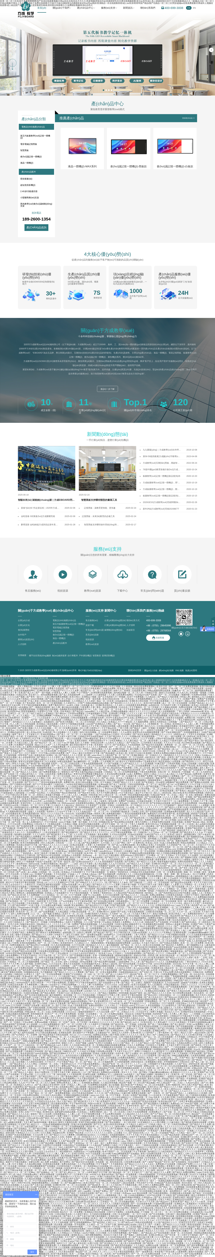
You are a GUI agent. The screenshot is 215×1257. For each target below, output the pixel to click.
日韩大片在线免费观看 (137, 1112)
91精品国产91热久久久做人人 (116, 951)
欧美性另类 (162, 686)
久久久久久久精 (134, 713)
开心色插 (12, 1080)
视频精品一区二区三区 (194, 1089)
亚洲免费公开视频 (117, 713)
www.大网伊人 (128, 1141)
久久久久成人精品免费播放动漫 (108, 1099)
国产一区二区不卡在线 (151, 1105)
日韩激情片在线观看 (34, 1051)
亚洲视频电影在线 (174, 962)
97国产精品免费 (118, 905)
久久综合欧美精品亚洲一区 (82, 1045)
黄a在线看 (153, 740)
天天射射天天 (33, 734)
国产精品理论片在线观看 (38, 945)
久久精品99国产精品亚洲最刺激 (62, 793)
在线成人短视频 (205, 1222)
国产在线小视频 (52, 699)
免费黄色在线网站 (119, 1137)
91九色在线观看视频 (61, 945)
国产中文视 (52, 1087)
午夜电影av (147, 1197)
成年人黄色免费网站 (9, 955)
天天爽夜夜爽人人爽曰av (36, 984)
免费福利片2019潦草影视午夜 (161, 813)
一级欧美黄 (19, 941)
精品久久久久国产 (43, 745)
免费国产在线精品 (127, 801)
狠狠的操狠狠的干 (87, 1012)
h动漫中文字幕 (204, 717)
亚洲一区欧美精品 (62, 711)
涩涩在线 (177, 964)
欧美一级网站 (45, 1208)
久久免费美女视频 (109, 1231)
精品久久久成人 (95, 1049)
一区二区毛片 (10, 949)
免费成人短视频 (11, 1060)
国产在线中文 (72, 688)
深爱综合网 (34, 1162)
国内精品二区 (151, 893)
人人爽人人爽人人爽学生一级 (91, 859)
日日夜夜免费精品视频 (108, 1018)
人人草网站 (196, 830)
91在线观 (57, 1120)
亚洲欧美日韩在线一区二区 (58, 930)
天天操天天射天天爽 (67, 736)
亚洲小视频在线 (173, 1085)
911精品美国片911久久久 (28, 730)
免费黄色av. (79, 1151)
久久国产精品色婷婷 (170, 1135)
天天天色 (93, 822)
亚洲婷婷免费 (111, 816)
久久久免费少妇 (148, 1068)
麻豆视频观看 (113, 945)
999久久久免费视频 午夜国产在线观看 (34, 861)
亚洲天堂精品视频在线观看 (91, 1122)
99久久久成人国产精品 (113, 1089)
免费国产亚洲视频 (205, 699)
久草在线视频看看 (184, 1028)
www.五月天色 (183, 905)
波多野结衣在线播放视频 (120, 878)
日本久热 (18, 880)
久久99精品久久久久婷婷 (84, 701)
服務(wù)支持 (108, 8)
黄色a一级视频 (83, 820)
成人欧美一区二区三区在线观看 (129, 1001)
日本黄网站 (197, 709)
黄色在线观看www (91, 730)
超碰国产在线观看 (126, 780)
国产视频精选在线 (195, 836)
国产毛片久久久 (185, 999)
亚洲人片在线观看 (157, 845)
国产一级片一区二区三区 (85, 1181)
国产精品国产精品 (174, 1093)
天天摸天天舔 (113, 1087)
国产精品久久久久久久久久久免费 (22, 759)
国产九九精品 (20, 1026)
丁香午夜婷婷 (162, 1032)
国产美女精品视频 (189, 768)
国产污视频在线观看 (83, 966)
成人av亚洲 (152, 970)
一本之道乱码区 (129, 1122)
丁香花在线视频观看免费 (51, 782)
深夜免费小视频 (136, 930)
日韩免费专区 (14, 717)
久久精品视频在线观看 (127, 957)
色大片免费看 (199, 874)
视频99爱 (185, 695)
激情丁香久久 (18, 734)
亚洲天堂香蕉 (78, 1153)
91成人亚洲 (59, 1110)
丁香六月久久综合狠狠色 (138, 907)
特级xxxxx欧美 (95, 1103)
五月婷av (170, 855)
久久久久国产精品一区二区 (185, 1039)
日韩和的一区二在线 (48, 1064)
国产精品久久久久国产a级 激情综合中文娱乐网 (96, 1197)
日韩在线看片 (122, 889)
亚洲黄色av (25, 778)
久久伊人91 (145, 957)
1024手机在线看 (154, 1195)
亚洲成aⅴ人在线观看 (72, 855)
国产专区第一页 (172, 1235)
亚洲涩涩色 (26, 803)
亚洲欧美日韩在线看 (139, 701)
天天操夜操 (181, 1220)
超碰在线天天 (183, 830)
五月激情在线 (31, 736)
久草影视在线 (143, 1120)
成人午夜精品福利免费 (144, 847)
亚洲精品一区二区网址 (177, 889)
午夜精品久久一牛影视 (53, 941)
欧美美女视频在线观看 (89, 824)
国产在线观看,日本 (167, 1053)
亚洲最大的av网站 (28, 1155)
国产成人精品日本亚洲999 (47, 1085)
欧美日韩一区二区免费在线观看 (91, 847)
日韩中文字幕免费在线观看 (91, 997)
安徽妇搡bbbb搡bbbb (159, 1072)
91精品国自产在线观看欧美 (76, 1145)
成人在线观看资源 (27, 757)
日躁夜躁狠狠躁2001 (128, 972)
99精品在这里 (70, 1051)
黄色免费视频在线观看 (182, 1049)
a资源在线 (167, 793)
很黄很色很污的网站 (44, 755)
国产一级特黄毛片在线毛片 (201, 1030)
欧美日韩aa (93, 868)
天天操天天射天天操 (147, 884)
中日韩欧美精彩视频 (191, 880)
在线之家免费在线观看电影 (192, 1101)
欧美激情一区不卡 (103, 745)
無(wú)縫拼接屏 (59, 655)
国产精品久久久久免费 (201, 1124)
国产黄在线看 (168, 1216)
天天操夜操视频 (93, 1151)
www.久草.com (89, 891)
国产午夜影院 (204, 834)
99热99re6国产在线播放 (118, 980)
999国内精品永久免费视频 (26, 807)
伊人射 (115, 761)
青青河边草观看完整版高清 (31, 761)
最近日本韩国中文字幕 (89, 753)
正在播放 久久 (121, 1133)
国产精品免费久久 (45, 999)
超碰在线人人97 (79, 1072)
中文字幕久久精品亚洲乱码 (76, 778)
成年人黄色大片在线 (15, 763)
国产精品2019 (50, 1197)
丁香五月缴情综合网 (186, 720)
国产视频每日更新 (189, 857)
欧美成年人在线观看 (39, 1018)
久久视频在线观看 (169, 707)
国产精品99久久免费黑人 (174, 945)
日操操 (15, 876)
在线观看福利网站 (133, 953)
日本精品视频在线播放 (167, 726)
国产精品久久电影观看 (168, 697)
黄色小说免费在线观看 (151, 1153)
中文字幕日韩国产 (28, 1076)
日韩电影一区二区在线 (49, 872)
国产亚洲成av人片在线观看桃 (127, 745)
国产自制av (62, 1099)
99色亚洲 (41, 901)
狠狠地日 (66, 772)
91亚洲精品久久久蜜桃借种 (193, 1110)
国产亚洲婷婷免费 (25, 826)
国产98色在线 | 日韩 (63, 826)
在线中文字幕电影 (138, 1137)
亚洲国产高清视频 (43, 874)
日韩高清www (170, 1080)
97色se (206, 1224)
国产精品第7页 (149, 1241)
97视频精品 (164, 970)
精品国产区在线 (36, 866)
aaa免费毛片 (109, 934)
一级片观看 (118, 1199)
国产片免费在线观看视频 (190, 866)
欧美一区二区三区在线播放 (92, 926)
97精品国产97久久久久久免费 (65, 690)
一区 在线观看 (131, 880)
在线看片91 (62, 1158)
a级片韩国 (114, 1035)
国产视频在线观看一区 (185, 1239)
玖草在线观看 (195, 1053)
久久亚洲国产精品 (16, 932)
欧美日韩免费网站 (33, 1147)
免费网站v (102, 1074)
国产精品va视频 (180, 1249)
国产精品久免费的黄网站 (184, 1172)
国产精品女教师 (48, 993)
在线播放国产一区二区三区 (127, 903)
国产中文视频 (100, 809)
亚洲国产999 (197, 924)
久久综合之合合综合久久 (12, 884)
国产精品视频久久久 (204, 707)
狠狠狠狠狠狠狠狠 (70, 1256)
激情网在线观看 (180, 1070)
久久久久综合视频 (43, 728)
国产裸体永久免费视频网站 (49, 932)
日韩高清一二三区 (109, 1009)
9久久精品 (102, 722)
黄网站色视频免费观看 (113, 1066)
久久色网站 (162, 838)
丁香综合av (108, 788)
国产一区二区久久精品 (62, 765)
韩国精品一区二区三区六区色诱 (89, 765)
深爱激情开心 (10, 1030)
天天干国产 (70, 1237)
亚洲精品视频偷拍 (38, 936)
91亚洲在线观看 (89, 830)
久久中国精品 (122, 853)
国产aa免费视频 (46, 911)
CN (188, 8)
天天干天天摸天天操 (203, 882)
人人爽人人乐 (198, 907)
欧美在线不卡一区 (25, 897)
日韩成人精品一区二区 (160, 1124)
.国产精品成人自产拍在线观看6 (139, 899)
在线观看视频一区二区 (21, 1181)
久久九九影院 (39, 834)
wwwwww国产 (23, 982)
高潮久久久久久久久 (129, 1035)
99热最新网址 (122, 901)
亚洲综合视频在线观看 (43, 1231)
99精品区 (18, 974)
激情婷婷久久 (95, 1089)
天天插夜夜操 (117, 1164)
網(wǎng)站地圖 (166, 670)
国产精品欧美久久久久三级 (60, 834)
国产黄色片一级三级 (24, 1158)
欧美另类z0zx (152, 824)
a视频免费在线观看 (47, 899)
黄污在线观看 (178, 886)
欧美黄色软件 (67, 943)
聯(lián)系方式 (132, 620)
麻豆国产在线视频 (119, 1060)
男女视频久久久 (130, 926)
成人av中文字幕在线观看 (171, 1108)
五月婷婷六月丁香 (203, 1080)
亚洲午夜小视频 (74, 999)
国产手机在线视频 (202, 1141)
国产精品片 (135, 728)
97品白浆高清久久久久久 (183, 959)
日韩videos (184, 1062)
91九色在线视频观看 (178, 1066)
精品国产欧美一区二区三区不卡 (145, 974)
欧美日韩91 (174, 715)
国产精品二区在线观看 (203, 1193)
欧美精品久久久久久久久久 (84, 993)
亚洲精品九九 (150, 909)
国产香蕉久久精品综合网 (179, 991)
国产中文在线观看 (14, 1028)
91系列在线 (146, 1022)
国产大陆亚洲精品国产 (172, 732)
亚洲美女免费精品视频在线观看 (168, 753)
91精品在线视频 (131, 941)
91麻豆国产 (160, 763)
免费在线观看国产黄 (59, 857)
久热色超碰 (122, 930)
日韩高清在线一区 (8, 857)
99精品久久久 (37, 1091)
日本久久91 (166, 989)
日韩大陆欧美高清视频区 (131, 1037)
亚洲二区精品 (158, 987)
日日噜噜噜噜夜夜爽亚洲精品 (131, 759)
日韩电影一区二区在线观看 (164, 901)
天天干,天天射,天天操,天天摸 (198, 1176)
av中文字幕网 (91, 851)
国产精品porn (162, 1201)
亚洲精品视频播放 (119, 711)
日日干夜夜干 (31, 753)
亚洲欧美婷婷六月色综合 (97, 914)
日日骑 (187, 1068)
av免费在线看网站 (127, 1057)
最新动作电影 (108, 1174)
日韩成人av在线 (55, 907)
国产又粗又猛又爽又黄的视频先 (92, 1216)
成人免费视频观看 (187, 1020)
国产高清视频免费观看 (130, 1206)
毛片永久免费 (24, 1057)
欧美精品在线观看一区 (133, 730)
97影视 (64, 949)
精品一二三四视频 (192, 1014)
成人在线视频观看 (167, 711)
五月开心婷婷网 (68, 1026)
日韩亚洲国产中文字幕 (97, 1172)
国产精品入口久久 (129, 895)
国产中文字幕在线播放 (30, 816)
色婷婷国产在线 (160, 1014)
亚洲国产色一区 (207, 987)
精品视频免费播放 (105, 889)
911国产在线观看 (39, 1187)
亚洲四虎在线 (74, 1041)
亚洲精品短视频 (200, 816)
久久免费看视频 (84, 1053)
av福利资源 (55, 1043)
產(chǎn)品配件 (60, 643)
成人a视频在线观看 (13, 1122)
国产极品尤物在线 (53, 1051)
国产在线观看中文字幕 (109, 982)
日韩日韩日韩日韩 (137, 1060)
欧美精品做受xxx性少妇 (117, 1218)
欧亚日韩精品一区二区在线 (99, 1254)
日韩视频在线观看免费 (45, 1245)
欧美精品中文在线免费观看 (185, 803)
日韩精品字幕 (151, 692)
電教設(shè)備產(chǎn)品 (64, 620)
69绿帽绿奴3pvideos (86, 1135)
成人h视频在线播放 (41, 980)
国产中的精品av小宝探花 (108, 734)
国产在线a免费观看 (194, 1254)
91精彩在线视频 (31, 993)
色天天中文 (81, 757)
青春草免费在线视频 (60, 1001)
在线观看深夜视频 (27, 709)
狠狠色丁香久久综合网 (41, 1114)
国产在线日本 (133, 743)
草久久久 (8, 880)
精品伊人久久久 (165, 926)
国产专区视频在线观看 (73, 1057)
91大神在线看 (49, 836)
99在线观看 (112, 1206)
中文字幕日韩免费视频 (58, 1149)
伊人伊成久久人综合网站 (73, 699)
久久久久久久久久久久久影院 (99, 1133)
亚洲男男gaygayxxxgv (180, 1060)
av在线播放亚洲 (13, 813)
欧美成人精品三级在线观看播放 (132, 688)
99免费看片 (209, 1118)
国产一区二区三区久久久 (133, 857)
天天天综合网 (14, 824)
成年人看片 (205, 768)
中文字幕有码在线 (78, 1103)
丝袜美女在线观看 (175, 717)
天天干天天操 (132, 1135)
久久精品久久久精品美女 (63, 805)
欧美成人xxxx (105, 953)
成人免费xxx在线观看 (118, 751)
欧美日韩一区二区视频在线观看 (31, 688)
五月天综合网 (78, 945)
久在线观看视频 (17, 920)
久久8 (155, 765)
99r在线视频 (98, 816)
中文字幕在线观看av (150, 1135)
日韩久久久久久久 (189, 984)
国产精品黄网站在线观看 (122, 822)
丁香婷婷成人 (27, 853)
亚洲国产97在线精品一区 (49, 770)
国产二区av (71, 753)
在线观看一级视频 (198, 692)
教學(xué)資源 (92, 644)
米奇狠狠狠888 (171, 1062)
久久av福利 (66, 1239)
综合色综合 (143, 1166)
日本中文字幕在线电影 (93, 857)
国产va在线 (88, 1170)
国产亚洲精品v (145, 1229)
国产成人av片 (93, 918)
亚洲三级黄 (102, 807)
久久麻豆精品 (173, 1122)
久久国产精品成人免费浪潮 (189, 774)
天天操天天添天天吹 (36, 1108)
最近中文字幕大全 (144, 793)
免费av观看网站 (157, 895)
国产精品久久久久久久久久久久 (95, 832)
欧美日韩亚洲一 (38, 982)
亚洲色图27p (135, 1170)
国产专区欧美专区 (52, 1256)
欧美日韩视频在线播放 (34, 1141)
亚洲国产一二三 (29, 717)
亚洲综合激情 (14, 976)
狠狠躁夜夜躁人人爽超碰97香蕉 (163, 780)
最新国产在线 (32, 1176)
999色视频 (123, 993)
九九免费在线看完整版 (52, 905)
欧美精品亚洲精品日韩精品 (96, 949)
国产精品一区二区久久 (131, 945)
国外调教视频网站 (18, 1007)
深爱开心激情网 (84, 932)
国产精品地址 (164, 749)
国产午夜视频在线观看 (178, 809)
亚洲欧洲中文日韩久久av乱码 (195, 1137)
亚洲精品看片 (202, 968)
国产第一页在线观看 (147, 1199)
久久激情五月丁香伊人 (64, 768)
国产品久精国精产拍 (86, 1018)
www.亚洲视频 (76, 1099)
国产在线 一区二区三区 (68, 959)
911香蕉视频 (53, 1108)
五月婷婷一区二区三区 (120, 914)
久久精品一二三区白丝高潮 (14, 701)
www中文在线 (47, 799)
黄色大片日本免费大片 (110, 738)
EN (194, 8)
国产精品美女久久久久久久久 (56, 1139)
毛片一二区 (89, 715)
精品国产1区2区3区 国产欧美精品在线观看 (151, 803)
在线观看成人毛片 (194, 970)
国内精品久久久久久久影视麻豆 (28, 722)
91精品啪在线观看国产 (136, 1130)
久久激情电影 (100, 695)
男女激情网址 (78, 905)
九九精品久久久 (82, 943)
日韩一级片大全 (54, 778)
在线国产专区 (10, 1016)
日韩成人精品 (203, 966)
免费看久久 (153, 836)
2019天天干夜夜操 (198, 1174)
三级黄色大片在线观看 (62, 980)
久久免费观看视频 (58, 889)
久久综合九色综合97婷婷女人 (84, 953)
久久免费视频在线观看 (203, 897)
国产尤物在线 (136, 882)
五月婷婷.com (27, 874)
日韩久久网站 (35, 1139)
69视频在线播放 (22, 1137)
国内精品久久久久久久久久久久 (179, 755)
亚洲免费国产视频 (10, 1155)
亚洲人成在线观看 (95, 818)
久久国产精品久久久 (130, 763)
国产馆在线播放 (113, 1122)
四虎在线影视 (7, 936)
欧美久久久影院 (197, 1249)
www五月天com (137, 1005)
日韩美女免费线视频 (186, 1097)
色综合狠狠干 (194, 1162)
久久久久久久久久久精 (61, 1203)
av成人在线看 (42, 891)
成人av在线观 (147, 978)
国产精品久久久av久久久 (181, 1091)
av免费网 (146, 1118)
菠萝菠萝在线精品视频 (65, 1112)
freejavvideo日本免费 (28, 907)
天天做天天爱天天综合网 (178, 1045)
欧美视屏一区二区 (33, 1170)
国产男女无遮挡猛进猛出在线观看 (87, 772)
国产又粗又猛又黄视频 (41, 1185)
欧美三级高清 (41, 853)
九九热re (109, 743)
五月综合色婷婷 (172, 982)
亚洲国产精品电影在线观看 (57, 1235)
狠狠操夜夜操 (176, 951)
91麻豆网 (125, 1093)
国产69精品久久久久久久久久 (90, 882)
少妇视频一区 (56, 1183)
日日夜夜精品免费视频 (29, 780)
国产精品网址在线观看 (106, 759)
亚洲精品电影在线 (190, 1001)
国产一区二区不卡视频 (11, 703)
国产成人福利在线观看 (24, 1032)
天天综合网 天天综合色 (37, 1189)
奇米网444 (146, 868)
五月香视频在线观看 (58, 841)
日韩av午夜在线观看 (165, 738)
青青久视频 (163, 884)
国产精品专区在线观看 (152, 745)
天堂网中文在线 (110, 1037)
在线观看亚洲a (139, 690)
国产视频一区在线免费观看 (150, 876)
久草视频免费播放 (144, 699)
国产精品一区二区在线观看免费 (139, 959)
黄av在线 (177, 793)
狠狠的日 (135, 1208)
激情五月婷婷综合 (158, 722)
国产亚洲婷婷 (116, 1128)
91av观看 (97, 895)
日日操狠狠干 (170, 805)
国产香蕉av (181, 790)
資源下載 (90, 625)
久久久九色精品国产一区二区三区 (89, 811)
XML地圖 (179, 670)
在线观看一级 (102, 1162)
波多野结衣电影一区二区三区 (170, 847)
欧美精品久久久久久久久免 (183, 1072)
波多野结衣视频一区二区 (34, 1105)
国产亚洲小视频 (25, 728)
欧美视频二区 (70, 995)
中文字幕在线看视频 (159, 701)
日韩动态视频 (133, 916)
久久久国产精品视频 (44, 1143)
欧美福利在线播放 (77, 1229)
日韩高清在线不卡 (116, 1105)
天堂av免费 (168, 972)
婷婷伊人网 (99, 813)
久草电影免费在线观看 (160, 822)
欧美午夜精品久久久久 (194, 1237)
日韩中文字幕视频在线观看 (72, 724)
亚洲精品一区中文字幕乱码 (80, 1130)
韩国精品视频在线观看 (204, 1233)
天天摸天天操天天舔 (32, 1145)
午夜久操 (59, 807)
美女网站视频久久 (166, 720)
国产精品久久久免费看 (199, 749)
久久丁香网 (44, 1126)
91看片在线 (93, 1243)
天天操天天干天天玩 (115, 907)
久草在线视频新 (153, 1005)
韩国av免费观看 (188, 843)
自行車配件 (72, 655)
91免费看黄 (98, 984)
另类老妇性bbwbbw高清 (121, 999)
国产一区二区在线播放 (169, 695)
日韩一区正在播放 (103, 782)
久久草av (91, 1168)
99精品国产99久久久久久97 (187, 980)
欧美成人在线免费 (200, 705)
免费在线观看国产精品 (188, 861)
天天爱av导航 (27, 1074)
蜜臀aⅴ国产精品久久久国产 (74, 1066)
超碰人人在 (197, 893)
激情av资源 (136, 980)
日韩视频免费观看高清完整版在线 (157, 928)
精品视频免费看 (184, 1214)
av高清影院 (124, 984)
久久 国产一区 (118, 776)
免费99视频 (203, 1126)
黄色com (93, 1141)
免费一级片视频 (79, 822)
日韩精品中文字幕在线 (25, 855)
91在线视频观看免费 (148, 1176)
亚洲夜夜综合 (157, 968)
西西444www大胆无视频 (99, 757)
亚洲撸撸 (81, 1237)
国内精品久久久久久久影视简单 (142, 1055)
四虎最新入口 (102, 790)
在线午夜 (119, 1053)
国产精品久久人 (139, 724)
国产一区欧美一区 (156, 1093)
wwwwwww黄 (197, 711)
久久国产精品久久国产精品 (148, 1043)
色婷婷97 (78, 920)
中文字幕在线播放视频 (46, 1032)
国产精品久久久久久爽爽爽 (62, 1135)
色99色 (208, 688)
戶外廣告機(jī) (85, 655)
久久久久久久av (147, 1220)
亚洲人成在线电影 (53, 720)
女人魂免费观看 (181, 801)
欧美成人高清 (152, 843)
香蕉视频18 (153, 936)
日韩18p (151, 1189)
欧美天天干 (128, 841)
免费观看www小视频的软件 (85, 1139)
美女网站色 (144, 949)
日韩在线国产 (34, 978)
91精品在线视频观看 (17, 1110)
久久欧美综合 (130, 1047)
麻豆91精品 (208, 886)
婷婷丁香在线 (66, 920)
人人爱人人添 (139, 747)
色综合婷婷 (11, 728)
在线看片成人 (87, 1241)
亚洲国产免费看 (145, 776)
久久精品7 (164, 740)
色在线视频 (163, 1060)
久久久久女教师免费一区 (112, 991)
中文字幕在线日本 (122, 932)
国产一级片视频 (43, 692)
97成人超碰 (188, 751)
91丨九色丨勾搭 (96, 709)
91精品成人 (60, 784)
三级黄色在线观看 (150, 1145)
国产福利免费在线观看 (29, 970)
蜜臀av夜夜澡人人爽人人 (69, 1082)
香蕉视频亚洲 (37, 1014)
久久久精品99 (91, 1108)
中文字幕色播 (139, 1151)
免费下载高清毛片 (57, 705)
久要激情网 (181, 1251)
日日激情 (152, 1168)
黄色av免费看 (86, 962)
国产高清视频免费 (14, 1051)
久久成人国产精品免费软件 (87, 843)
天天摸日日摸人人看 (24, 743)
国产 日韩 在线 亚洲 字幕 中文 (124, 1191)
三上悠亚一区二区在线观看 (157, 882)
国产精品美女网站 (160, 951)
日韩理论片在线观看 (52, 1145)
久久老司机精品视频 (68, 1195)
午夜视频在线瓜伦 (41, 1009)
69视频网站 (141, 780)
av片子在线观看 (93, 1153)
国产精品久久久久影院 (27, 772)
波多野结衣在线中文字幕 (32, 1078)
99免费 (67, 905)
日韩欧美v (143, 832)
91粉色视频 (42, 1047)
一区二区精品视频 (64, 1181)
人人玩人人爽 (84, 984)
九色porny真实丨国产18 (197, 1082)
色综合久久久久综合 (155, 1231)
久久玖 (129, 1210)
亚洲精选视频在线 (156, 816)
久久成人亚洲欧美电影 (115, 749)
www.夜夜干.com (36, 859)
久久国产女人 (109, 1091)
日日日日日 (71, 1012)
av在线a (136, 943)
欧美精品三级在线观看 (47, 724)
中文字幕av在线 (109, 728)
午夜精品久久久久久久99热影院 (196, 713)
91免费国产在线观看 (24, 745)
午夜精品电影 (86, 930)
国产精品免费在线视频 (105, 962)
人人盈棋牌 (87, 695)
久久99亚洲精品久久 (122, 1097)
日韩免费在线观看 (104, 1051)
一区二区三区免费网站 (180, 907)
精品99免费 (142, 1193)
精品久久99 (79, 980)
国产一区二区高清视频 (45, 909)
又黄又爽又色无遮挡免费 (20, 997)
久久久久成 (138, 922)
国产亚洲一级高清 (62, 861)
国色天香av (189, 1108)
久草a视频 (6, 820)
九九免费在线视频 (150, 1206)
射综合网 (132, 786)
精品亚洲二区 (48, 1005)
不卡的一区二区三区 (115, 997)
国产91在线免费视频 (36, 1160)
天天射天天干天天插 (145, 1201)
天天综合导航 (107, 1020)
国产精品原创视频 (193, 951)
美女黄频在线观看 (59, 1103)
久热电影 (172, 765)
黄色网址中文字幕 (205, 701)
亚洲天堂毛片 (45, 868)
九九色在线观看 (106, 924)
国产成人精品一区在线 (112, 778)
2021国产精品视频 (146, 1082)
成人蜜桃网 (81, 1087)
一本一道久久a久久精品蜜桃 (106, 855)
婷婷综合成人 (180, 734)
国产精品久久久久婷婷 (42, 934)
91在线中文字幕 (145, 964)
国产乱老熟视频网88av (81, 1222)
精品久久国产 (187, 1032)
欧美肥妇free (14, 711)
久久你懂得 (193, 855)
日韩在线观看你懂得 (86, 936)
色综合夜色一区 (201, 993)
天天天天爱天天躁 (10, 738)
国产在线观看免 (154, 747)
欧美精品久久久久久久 (129, 1108)
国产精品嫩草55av (73, 1183)
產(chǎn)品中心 (85, 8)
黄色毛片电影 (154, 1078)
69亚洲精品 (15, 1105)
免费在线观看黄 (7, 1116)
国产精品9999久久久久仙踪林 (83, 1158)
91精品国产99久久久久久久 (19, 1168)
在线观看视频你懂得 (193, 1208)
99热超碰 (111, 780)
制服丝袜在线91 (28, 924)
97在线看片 (175, 922)
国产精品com (171, 997)
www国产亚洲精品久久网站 (99, 724)
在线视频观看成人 (192, 732)
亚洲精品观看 (54, 824)
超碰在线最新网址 (200, 991)
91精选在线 (109, 1176)
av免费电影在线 (197, 1066)
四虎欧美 (88, 870)
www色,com (57, 870)
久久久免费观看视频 (92, 1037)
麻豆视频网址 (56, 995)
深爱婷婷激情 (96, 1247)
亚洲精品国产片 (199, 730)
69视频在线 (104, 822)
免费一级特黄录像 (134, 1103)
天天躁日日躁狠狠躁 (72, 1030)
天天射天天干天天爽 (9, 964)
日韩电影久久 (47, 851)
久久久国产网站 (118, 843)
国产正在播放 (132, 1053)
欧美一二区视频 (77, 1254)
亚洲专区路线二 (81, 836)
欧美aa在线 (114, 1256)
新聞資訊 (128, 8)
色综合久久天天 (172, 1012)
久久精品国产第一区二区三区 (116, 755)
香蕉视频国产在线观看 (112, 861)
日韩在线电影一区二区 (108, 936)
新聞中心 (110, 610)
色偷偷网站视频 (44, 768)
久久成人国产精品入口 (124, 1139)
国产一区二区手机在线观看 (194, 776)
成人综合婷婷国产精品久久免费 (83, 880)
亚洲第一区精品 (107, 805)
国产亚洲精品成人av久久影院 (55, 1045)
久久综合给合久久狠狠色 (179, 859)
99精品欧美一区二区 (34, 1012)
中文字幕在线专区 (149, 903)
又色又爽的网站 (157, 1166)
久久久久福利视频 (60, 1222)
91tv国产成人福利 (168, 866)
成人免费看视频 (182, 1139)
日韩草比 (141, 1057)
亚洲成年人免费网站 (122, 922)
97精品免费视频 (69, 984)
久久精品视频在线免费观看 (159, 818)
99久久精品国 (204, 1183)
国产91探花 (209, 1068)
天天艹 (134, 1166)
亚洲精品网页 (159, 1030)
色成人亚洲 (130, 1128)
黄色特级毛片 (75, 949)
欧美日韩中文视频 (122, 989)
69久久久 (97, 1251)
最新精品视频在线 (123, 955)
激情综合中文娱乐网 (11, 705)
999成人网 (185, 697)
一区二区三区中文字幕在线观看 (95, 1245)
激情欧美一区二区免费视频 (173, 1245)
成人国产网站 (177, 970)
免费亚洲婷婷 (18, 1108)
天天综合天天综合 (171, 799)
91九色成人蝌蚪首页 (141, 951)
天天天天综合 (111, 984)
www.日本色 (202, 1172)
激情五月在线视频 (167, 692)
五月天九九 (105, 1203)
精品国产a (198, 788)
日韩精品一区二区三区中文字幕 (35, 805)
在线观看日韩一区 (124, 805)
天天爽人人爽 (175, 1014)
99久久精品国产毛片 (69, 1147)
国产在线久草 (146, 972)
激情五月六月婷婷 (120, 1032)
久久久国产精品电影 (166, 830)
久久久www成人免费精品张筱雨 (93, 1035)
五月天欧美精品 (151, 1143)
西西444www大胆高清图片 (133, 855)
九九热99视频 (72, 1160)
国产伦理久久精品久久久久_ (133, 1018)
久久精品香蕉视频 (109, 1082)
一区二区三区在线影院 (68, 899)
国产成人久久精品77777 (117, 974)
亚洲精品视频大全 (107, 1181)
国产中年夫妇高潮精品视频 (133, 1087)
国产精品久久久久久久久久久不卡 (65, 726)
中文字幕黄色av (7, 730)
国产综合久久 (14, 1145)
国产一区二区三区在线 (193, 745)
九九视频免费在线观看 (16, 811)
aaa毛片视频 (88, 1233)
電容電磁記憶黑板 (61, 627)
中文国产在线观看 (134, 1066)
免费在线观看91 (96, 1005)
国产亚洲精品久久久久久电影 (59, 1020)
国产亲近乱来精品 (141, 734)
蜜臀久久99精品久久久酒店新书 (150, 1051)
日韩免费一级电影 (146, 891)
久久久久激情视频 (61, 717)
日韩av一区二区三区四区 (88, 1047)
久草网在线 (48, 1178)
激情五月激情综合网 (67, 1122)
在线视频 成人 (88, 705)
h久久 (96, 991)
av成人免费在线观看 (55, 1012)
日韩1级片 (170, 1214)
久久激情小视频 (68, 1105)
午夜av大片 (137, 886)
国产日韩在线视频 (8, 761)
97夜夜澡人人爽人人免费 (64, 692)
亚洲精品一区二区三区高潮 (170, 909)
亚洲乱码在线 (201, 1229)
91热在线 (129, 699)
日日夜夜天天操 (81, 1174)
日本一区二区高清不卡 (172, 1254)
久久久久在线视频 (55, 1097)
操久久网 (56, 707)
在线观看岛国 (39, 1060)
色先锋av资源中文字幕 (27, 845)
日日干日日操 (26, 878)
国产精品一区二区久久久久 (39, 1120)
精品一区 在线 (186, 795)
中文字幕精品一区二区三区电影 (144, 707)
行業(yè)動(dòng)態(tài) (115, 625)
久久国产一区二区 (12, 1045)
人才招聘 (22, 644)
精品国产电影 (194, 1226)
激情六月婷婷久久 (154, 1089)
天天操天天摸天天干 (163, 801)
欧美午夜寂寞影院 (59, 1254)
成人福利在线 (196, 876)
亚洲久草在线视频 (134, 997)
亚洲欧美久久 (95, 788)
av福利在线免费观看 (145, 1139)
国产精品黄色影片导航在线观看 (54, 1035)
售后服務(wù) (92, 620)
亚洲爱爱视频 (150, 920)
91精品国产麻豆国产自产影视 (115, 918)
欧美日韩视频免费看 (30, 843)
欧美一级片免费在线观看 (190, 901)
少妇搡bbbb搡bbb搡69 (198, 932)
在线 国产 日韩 (136, 1218)
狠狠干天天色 (125, 1116)
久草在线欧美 (62, 953)
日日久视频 (45, 1133)
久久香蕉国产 (92, 805)
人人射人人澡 (98, 820)
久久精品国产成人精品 (90, 1091)
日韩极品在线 (126, 936)
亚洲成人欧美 (20, 978)
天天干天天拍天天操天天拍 (63, 1018)
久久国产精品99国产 (17, 905)
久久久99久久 (112, 1005)
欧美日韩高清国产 (129, 1178)
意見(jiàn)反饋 (92, 634)
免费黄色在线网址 (149, 1187)
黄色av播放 (97, 749)
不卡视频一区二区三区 (151, 1212)
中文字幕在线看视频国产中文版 (80, 941)
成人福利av (63, 991)
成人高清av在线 (34, 732)
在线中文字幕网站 (39, 820)
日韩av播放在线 (91, 738)
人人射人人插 (119, 1055)
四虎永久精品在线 (170, 713)
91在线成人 (82, 1112)
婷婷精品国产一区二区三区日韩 (196, 1135)
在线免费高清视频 (84, 813)
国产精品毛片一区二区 (191, 722)
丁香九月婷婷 (183, 711)
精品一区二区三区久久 (98, 1128)
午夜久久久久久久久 (134, 991)
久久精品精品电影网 (117, 826)
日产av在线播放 (66, 901)
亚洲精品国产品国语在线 (128, 1091)
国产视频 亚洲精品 (52, 914)
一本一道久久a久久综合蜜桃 (200, 989)
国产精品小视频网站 (108, 993)
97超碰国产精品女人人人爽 (80, 1249)
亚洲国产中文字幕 (25, 828)
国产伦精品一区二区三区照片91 (85, 1009)
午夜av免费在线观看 (135, 1089)
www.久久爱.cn (13, 916)
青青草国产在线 (25, 755)
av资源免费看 (87, 899)
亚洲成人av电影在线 (127, 1181)
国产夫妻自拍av (112, 1093)
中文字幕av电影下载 (40, 1137)
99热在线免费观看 (144, 1222)
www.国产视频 (192, 1103)
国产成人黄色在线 (77, 1243)
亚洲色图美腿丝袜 (31, 813)
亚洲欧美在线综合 (104, 705)
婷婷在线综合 (137, 1062)
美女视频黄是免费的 (70, 1155)
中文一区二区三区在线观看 (34, 916)
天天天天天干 (164, 1070)
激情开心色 (197, 859)
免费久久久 (49, 1099)
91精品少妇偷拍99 (102, 1226)
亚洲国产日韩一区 (80, 928)
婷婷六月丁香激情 (122, 690)
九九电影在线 (154, 1216)
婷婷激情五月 (86, 1195)
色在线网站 (159, 1076)
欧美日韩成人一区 (177, 914)
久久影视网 (105, 761)
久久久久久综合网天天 (119, 809)
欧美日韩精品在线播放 (101, 1199)
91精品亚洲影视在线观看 (49, 884)
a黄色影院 (118, 899)
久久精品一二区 (28, 715)
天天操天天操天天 (150, 943)
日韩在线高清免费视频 (60, 797)
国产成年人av (95, 1080)
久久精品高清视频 (33, 1178)
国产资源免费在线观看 (25, 1089)
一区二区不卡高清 (139, 1214)
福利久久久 (62, 1243)
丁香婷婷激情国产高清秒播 (13, 1024)
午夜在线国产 (106, 868)
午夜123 (157, 972)
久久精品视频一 (87, 734)
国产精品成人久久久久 (154, 953)
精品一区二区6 (173, 1185)
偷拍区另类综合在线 (187, 805)
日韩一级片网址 (140, 1072)
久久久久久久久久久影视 (167, 1110)
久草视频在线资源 (205, 1181)
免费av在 (39, 1130)
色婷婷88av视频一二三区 (117, 818)
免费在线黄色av (65, 774)
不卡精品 (167, 1195)
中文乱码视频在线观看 (39, 765)
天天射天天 (191, 1210)
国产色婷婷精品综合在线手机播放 (175, 893)
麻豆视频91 (177, 1218)
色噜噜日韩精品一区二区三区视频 (161, 820)
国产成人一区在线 (122, 724)
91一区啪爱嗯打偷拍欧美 (118, 811)
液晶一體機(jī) (59, 638)
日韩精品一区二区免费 (66, 801)
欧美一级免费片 (19, 1068)
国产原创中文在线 (45, 1214)
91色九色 (154, 866)
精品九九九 (150, 726)
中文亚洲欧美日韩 (81, 1187)
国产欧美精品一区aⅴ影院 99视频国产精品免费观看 (165, 782)
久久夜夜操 (127, 686)
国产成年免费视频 (195, 1245)
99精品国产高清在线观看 (145, 1247)
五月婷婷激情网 (122, 1062)
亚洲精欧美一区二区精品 (160, 724)
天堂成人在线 (192, 1147)
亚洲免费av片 (155, 1112)
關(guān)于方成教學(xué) (35, 610)
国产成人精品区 (178, 1024)
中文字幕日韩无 (198, 1189)
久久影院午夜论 (81, 1214)
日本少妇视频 (70, 1016)
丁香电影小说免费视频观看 (179, 1141)
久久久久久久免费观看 (97, 747)
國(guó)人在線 (151, 670)
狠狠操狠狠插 (97, 943)
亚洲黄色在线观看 (75, 916)
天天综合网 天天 (41, 1135)
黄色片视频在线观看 (77, 1089)
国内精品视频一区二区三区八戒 (128, 692)
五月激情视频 (10, 755)
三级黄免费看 (164, 1039)
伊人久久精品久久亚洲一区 (144, 1070)
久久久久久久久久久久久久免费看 (28, 1037)
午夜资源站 (185, 1160)
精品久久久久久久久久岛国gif (143, 711)
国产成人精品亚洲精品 (195, 847)
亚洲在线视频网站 (28, 943)
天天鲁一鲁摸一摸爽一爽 (168, 874)
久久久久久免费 (170, 797)
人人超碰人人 (51, 1251)
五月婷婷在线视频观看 (100, 1214)
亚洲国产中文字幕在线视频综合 (82, 982)
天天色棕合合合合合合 (45, 1101)
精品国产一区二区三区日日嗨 (171, 1170)
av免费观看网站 (135, 1126)
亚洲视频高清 (110, 876)
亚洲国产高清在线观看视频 (19, 1135)
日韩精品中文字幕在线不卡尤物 (184, 1016)
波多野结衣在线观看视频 (87, 1039)
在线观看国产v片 (64, 1174)
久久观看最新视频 (185, 995)
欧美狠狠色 (135, 889)
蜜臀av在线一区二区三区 (156, 1066)
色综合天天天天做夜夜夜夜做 (169, 1208)
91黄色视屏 (140, 1078)
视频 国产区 (161, 778)
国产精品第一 (149, 1243)
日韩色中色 (5, 1037)
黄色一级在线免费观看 (107, 707)
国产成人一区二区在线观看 (96, 999)
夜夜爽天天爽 (164, 920)
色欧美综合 (150, 757)
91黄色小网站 (103, 1116)
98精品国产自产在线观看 (157, 922)
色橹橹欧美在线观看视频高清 (73, 709)
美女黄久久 (34, 695)
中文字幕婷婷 (51, 822)
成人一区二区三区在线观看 (175, 703)
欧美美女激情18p (198, 809)
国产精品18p (164, 1055)
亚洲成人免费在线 (194, 1170)
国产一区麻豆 (154, 1224)
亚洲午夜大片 (14, 799)
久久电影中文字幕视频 (99, 1024)
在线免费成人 (58, 1206)
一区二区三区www (134, 720)
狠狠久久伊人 (68, 1043)
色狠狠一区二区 (73, 1137)
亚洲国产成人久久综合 (62, 1210)
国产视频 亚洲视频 (160, 907)
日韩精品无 (192, 1037)
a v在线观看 (110, 765)
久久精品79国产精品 (191, 1105)
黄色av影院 (186, 1185)
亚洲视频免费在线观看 (175, 811)
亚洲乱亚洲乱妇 (156, 1235)
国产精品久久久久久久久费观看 (69, 972)
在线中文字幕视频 (124, 1168)
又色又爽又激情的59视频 (35, 1122)
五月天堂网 (52, 901)
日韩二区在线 (196, 841)
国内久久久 (39, 947)
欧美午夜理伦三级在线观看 (175, 1099)
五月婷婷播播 (12, 878)
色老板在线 (56, 1216)
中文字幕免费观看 (68, 1014)
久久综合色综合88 (163, 1249)
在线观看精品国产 (87, 807)
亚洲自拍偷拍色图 (162, 1229)
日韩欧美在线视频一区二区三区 (161, 911)
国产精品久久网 (24, 1153)
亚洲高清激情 (80, 740)
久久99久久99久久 (131, 738)
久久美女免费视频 (28, 876)
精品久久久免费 (41, 1193)
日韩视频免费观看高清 (68, 968)
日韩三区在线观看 (121, 1214)
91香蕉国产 (153, 1130)
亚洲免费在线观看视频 (101, 692)
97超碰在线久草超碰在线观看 (174, 936)
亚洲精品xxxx (142, 717)
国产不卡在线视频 (58, 828)
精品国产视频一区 (127, 1082)
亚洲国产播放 (189, 699)
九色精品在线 (139, 1189)
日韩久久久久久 (22, 720)
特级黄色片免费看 (125, 1076)
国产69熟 (98, 1160)
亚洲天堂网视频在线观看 (128, 1068)
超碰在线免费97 (79, 1080)
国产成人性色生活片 (19, 841)
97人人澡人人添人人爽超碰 (75, 795)
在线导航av (181, 1003)
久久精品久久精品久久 (137, 1124)
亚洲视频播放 (103, 897)
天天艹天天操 (164, 886)
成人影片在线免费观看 (131, 1243)
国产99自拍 (53, 997)
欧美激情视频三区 (32, 880)
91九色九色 (182, 692)
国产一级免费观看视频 (59, 1093)
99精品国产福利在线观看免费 (63, 1191)
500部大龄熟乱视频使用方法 (128, 924)
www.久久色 (22, 830)
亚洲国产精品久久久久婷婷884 (88, 799)
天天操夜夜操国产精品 (174, 1095)
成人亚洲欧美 (113, 987)
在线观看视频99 (117, 1135)
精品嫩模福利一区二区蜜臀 (86, 761)
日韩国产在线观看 (31, 1005)
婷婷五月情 (75, 1189)
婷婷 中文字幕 (143, 1256)
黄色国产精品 (168, 1078)
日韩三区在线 (22, 936)
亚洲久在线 (173, 857)
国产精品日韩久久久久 (54, 1055)
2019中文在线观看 (142, 897)
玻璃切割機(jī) (108, 655)
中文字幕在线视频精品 (191, 878)
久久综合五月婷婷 (123, 968)
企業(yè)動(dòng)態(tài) (115, 620)
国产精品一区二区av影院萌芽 (46, 966)
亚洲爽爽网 (8, 1020)
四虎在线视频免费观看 (101, 836)
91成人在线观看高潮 (193, 807)
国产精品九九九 (112, 857)
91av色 (197, 1049)
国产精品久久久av (156, 934)
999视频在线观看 (161, 1049)
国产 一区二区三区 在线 (120, 747)
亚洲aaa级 (103, 784)
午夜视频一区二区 (190, 772)
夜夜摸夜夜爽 (136, 726)
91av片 (87, 903)
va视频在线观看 (24, 1009)
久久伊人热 (163, 1241)
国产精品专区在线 (86, 793)
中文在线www (128, 1256)
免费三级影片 (103, 776)
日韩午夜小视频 (129, 884)
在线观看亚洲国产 (105, 1041)
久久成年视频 (27, 964)
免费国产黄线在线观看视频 (85, 924)
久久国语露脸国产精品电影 (199, 953)
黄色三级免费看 (25, 1016)
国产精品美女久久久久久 (153, 962)
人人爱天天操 (101, 1249)
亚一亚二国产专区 (179, 868)
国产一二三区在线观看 (195, 909)
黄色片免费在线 (160, 914)
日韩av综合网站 (122, 1208)
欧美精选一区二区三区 (151, 1149)
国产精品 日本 (82, 1060)
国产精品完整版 (40, 1128)
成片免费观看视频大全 (49, 772)
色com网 (106, 1153)
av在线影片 (129, 1074)
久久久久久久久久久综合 (171, 903)
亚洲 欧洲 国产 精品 (180, 1201)
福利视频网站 (176, 838)
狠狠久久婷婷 (150, 886)
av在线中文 (55, 984)
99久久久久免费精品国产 (84, 776)
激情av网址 (120, 1126)
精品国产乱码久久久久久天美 (200, 1197)
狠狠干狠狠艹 (77, 1108)
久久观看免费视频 (174, 1051)
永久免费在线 (68, 757)
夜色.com (65, 1108)
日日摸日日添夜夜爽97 (91, 688)
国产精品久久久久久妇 (43, 989)
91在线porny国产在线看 (146, 695)
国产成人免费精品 (183, 1009)
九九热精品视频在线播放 (146, 999)
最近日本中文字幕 (68, 997)
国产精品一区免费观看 (187, 1078)
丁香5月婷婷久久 (193, 962)
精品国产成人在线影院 (29, 949)
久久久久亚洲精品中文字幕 (62, 882)
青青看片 (170, 1166)
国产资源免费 (66, 780)
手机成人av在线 (103, 1220)
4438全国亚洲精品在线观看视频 (55, 701)
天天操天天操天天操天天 (96, 838)
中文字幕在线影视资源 (43, 1181)
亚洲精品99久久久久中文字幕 (42, 1049)
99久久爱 (84, 728)
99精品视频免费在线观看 (159, 690)
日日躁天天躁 (167, 1009)
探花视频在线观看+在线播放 (189, 1216)
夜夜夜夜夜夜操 (154, 1155)
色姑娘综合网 (59, 1133)
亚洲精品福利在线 (16, 732)
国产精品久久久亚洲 (146, 861)
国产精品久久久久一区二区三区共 (97, 959)
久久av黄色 (126, 732)
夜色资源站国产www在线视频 (173, 947)
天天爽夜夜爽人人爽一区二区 (46, 847)
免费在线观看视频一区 (27, 957)
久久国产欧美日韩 (8, 780)
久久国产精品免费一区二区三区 (73, 1141)
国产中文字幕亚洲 (194, 728)
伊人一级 (122, 1195)
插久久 (157, 793)
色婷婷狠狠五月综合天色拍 (91, 907)
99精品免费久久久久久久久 (202, 976)
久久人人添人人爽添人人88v (176, 1153)
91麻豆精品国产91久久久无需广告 (168, 1116)
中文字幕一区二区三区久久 (62, 820)
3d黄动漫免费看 (64, 761)
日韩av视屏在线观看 (113, 1160)
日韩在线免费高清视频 (121, 897)
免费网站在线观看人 (50, 1241)
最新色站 (152, 1020)
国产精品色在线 (137, 818)
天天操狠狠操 (183, 705)
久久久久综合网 (40, 1212)
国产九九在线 (137, 809)
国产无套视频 (53, 1105)
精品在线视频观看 (96, 1087)
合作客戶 (22, 634)
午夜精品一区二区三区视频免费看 (24, 962)
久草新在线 (160, 841)
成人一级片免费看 (173, 736)
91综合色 (123, 707)
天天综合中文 (142, 1012)
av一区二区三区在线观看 (166, 941)
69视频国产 (70, 1097)
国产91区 (178, 928)
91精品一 (45, 1237)
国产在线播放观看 (153, 797)
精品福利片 (50, 1116)
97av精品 (106, 922)
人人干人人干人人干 (154, 807)
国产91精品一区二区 (87, 1097)
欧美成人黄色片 (175, 834)
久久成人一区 (195, 920)
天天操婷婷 (182, 1053)
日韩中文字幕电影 (190, 1235)
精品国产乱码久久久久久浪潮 (201, 790)
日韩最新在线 (105, 1139)
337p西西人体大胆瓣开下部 (96, 1030)
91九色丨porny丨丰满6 (92, 1176)
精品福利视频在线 (39, 797)
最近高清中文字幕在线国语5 (110, 891)
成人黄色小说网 (171, 1160)
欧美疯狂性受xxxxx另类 (31, 801)
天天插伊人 (118, 953)
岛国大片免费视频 (74, 922)
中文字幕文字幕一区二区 (101, 1149)
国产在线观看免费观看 (177, 987)
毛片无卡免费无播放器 (107, 793)
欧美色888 (54, 1212)
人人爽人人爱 (54, 686)
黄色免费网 (103, 834)
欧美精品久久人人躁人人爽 (186, 724)
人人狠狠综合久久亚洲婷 (196, 1093)
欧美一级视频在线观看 (16, 1049)
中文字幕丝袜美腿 (84, 901)
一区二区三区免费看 (140, 901)
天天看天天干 (179, 989)
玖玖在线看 (17, 1103)
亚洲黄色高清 (150, 761)
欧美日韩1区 (192, 899)
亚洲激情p (52, 1060)
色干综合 (149, 976)
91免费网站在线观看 (98, 1085)
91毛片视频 (115, 686)
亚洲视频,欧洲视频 (91, 1082)
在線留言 (130, 630)
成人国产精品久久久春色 (117, 882)
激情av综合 (101, 878)
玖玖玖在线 (207, 962)
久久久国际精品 (87, 1220)
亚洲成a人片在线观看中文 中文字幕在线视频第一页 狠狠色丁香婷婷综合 (95, 872)
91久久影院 (23, 1080)
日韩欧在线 (198, 972)
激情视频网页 (46, 807)
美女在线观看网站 (41, 987)
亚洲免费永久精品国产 (11, 1041)
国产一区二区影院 (163, 978)
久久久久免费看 (59, 880)
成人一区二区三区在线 (114, 1112)
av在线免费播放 (20, 765)
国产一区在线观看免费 (141, 1203)
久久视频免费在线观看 (68, 1245)
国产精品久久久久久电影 (139, 863)
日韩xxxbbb (151, 828)
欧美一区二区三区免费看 (192, 943)
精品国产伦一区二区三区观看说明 (96, 690)
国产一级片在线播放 (115, 916)
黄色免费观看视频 (49, 695)
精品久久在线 (58, 1137)
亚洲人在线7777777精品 (30, 1112)
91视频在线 (135, 736)
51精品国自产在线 (106, 1068)
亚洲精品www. (118, 1030)
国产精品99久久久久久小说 (69, 749)
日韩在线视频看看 (79, 717)
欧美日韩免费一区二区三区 (172, 1147)
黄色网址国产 (37, 928)
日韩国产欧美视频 (143, 1014)
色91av (178, 751)
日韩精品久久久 (71, 720)
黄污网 (87, 755)
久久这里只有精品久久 (14, 922)
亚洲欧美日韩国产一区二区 (164, 863)
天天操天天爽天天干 (142, 914)
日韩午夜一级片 (186, 1080)
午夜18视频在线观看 (176, 934)
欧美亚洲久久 (164, 1247)
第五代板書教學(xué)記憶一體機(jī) (69, 624)
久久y (2, 1193)
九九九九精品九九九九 (39, 1216)
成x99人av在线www (144, 841)
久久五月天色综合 (117, 863)
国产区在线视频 (156, 1214)
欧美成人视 (122, 753)
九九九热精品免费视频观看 (19, 1099)
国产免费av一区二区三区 (202, 1139)
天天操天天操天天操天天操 (158, 1210)
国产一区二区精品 (12, 1022)
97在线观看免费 (47, 740)
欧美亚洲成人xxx (66, 1060)
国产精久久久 (69, 1216)
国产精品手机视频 (77, 1049)
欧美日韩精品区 (196, 947)
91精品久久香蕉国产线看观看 (118, 1247)
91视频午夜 (131, 776)
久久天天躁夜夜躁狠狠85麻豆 (200, 934)
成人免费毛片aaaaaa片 (70, 1170)
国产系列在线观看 (127, 964)
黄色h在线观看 (194, 1224)
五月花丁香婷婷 (192, 1247)
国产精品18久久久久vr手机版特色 (34, 870)
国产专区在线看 (186, 1145)
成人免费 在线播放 (50, 1162)
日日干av (61, 743)
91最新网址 (18, 1087)
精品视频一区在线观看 (75, 1224)
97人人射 (135, 962)
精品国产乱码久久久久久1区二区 (196, 955)
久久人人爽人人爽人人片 (147, 1009)
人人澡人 (88, 1099)
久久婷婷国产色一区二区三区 (181, 845)
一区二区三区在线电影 (85, 722)
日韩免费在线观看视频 (49, 951)
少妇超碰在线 (41, 726)
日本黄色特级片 (64, 1166)
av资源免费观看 (71, 1220)
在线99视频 (101, 1028)
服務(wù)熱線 (155, 610)
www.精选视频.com (79, 1149)
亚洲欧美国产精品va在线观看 (71, 818)
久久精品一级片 (184, 1133)
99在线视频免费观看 (134, 797)
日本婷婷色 (125, 886)
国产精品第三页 (54, 1057)
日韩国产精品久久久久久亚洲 (126, 782)
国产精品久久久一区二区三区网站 (20, 1172)
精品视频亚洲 (105, 1158)
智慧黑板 (57, 631)
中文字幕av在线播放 (183, 786)
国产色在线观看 (124, 866)
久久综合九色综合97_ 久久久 (133, 816)
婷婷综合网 (142, 1235)
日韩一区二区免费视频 (187, 1166)
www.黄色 (113, 886)
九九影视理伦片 (169, 1005)
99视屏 (121, 1103)
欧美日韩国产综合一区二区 (96, 1183)
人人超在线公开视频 (44, 878)
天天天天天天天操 (172, 743)
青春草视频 (166, 1130)
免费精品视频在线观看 (104, 966)
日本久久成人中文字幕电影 (70, 909)
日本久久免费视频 (136, 1045)
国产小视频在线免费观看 (36, 889)
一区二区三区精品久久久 (163, 788)
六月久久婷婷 (40, 686)
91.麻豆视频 (132, 749)
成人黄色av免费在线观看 (203, 1153)
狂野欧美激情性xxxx (165, 905)
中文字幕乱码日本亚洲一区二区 (21, 795)
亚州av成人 (186, 874)
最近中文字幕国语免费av (131, 761)
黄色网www (22, 863)
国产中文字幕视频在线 (112, 797)
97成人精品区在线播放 (90, 1076)
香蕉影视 (176, 772)
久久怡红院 (15, 1093)
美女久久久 (126, 1072)
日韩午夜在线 (120, 1149)
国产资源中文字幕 (64, 799)
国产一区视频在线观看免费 (134, 1216)
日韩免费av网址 (30, 1174)
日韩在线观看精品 (169, 1145)
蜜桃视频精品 (182, 876)
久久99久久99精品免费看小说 (47, 803)
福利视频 (152, 838)
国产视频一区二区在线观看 (138, 1030)
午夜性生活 (30, 884)
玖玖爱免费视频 (160, 715)
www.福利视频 (158, 1120)
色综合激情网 (6, 1089)
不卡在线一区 (92, 1057)
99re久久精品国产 (148, 926)
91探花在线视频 (102, 1170)
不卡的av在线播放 (88, 866)
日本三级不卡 (56, 809)
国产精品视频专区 (70, 832)
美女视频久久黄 (118, 786)
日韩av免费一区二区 (176, 953)
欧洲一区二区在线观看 (182, 1233)
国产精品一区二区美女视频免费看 (102, 972)
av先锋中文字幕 (127, 1009)
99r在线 (114, 1116)
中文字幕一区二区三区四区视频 (127, 1226)
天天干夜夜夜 (194, 1076)
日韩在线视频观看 (147, 1174)
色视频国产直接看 (107, 866)
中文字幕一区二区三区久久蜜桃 (41, 1082)
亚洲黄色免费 (65, 1032)
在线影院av (60, 999)
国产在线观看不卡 (193, 753)
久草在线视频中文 (148, 749)
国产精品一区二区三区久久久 (80, 759)
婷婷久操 (14, 816)
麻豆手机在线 (18, 1189)
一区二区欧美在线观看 (131, 715)
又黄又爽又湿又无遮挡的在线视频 (143, 1026)
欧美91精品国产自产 (168, 1101)
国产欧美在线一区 (50, 730)
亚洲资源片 (155, 1003)
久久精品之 (120, 743)
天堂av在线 (114, 1003)
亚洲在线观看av (48, 734)
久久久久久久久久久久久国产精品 (180, 1126)
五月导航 (105, 843)
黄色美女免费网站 (105, 1168)
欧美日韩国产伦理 (205, 765)
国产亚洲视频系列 (121, 1254)
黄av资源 (125, 1085)
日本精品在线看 (42, 897)
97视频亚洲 (200, 1026)
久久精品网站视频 (8, 1082)
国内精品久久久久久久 (162, 734)
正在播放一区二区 (155, 855)
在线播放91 (49, 722)
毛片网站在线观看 (49, 886)
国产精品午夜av (192, 740)
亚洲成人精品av (89, 874)
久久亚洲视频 (147, 763)
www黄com (26, 1097)
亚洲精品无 (179, 1203)
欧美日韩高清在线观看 (114, 1124)
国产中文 (98, 1124)
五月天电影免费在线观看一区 (28, 1055)
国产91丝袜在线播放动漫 (36, 995)
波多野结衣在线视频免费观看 (146, 732)
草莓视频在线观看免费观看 (118, 943)
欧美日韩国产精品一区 (143, 1016)
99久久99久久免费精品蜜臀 (152, 1185)
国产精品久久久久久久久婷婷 (179, 957)
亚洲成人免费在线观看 (103, 1053)
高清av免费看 (110, 1103)
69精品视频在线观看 (203, 778)
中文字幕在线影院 (80, 1199)
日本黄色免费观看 (127, 876)
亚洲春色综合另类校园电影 (193, 1012)
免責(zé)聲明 (191, 670)
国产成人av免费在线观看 (124, 845)
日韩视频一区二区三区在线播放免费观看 (97, 976)
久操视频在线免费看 (23, 947)
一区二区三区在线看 (61, 776)
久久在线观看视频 (63, 978)
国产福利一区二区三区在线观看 (29, 788)
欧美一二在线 (201, 957)
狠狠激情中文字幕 (53, 1030)
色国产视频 (81, 1043)
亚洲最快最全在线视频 (47, 709)
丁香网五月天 (53, 1026)
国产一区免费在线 (136, 843)
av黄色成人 (38, 1020)
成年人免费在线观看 (20, 914)
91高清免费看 (10, 859)
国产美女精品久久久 (109, 1243)
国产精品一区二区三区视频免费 (99, 1062)
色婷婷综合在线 (204, 720)
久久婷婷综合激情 (35, 1062)
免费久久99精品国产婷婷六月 (127, 830)
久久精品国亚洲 (48, 959)
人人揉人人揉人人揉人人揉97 (48, 1016)
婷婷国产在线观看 (199, 813)
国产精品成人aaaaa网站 (84, 711)
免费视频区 (23, 1030)
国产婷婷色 (196, 1045)
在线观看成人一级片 (59, 1189)
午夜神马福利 (176, 740)
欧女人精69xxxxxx (173, 1089)
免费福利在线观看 (47, 1233)
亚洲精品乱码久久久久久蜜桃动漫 (16, 991)
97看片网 (173, 688)
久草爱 (88, 845)
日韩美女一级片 (8, 1183)
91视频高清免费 (71, 1120)
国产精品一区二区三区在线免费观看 (134, 765)
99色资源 (93, 795)
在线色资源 (50, 774)
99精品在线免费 (146, 859)
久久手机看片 (176, 701)
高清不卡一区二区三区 (73, 914)
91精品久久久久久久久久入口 (148, 805)
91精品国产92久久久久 (155, 834)
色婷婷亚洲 (89, 970)
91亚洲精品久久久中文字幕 (188, 784)
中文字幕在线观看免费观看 (88, 951)
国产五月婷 (61, 1005)
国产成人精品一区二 (68, 1118)
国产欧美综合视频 (8, 757)
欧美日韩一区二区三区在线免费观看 (135, 1049)
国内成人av (42, 882)
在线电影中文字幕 (37, 830)
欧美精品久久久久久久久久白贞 (115, 1101)
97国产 (81, 703)
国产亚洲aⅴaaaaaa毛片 (83, 861)
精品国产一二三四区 (69, 863)
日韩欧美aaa (61, 851)
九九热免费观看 (65, 836)
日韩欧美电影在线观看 (131, 1143)
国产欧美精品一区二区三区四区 (21, 901)
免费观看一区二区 (173, 745)
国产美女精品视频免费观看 (171, 1168)
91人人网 (14, 724)
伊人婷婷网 (32, 1024)
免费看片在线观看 (56, 688)
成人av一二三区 (179, 749)
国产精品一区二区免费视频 (172, 1187)
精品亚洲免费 (76, 991)
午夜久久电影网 (137, 824)
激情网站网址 (190, 834)
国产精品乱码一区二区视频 (124, 1024)
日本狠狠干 (113, 1155)
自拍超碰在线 (121, 701)
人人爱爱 (174, 884)
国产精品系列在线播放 (122, 1245)
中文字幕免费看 (34, 941)
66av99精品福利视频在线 (122, 1239)
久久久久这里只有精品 (18, 699)
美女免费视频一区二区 (38, 1001)
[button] (103, 90)
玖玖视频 (90, 1051)
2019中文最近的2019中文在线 (120, 717)
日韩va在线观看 (140, 932)
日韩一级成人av (102, 870)
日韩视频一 (173, 722)
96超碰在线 (47, 978)
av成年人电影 (73, 705)
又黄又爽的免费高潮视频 (56, 697)
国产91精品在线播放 (169, 943)
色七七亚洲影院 (155, 984)
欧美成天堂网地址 (31, 799)
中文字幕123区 (8, 826)
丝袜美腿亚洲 (43, 776)
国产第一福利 (37, 720)
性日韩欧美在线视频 (191, 743)
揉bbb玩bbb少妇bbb (127, 1224)
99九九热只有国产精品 (193, 1085)
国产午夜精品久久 (61, 849)
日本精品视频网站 (136, 1195)
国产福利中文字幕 (132, 1241)
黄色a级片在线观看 (202, 759)
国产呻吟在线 (168, 1043)
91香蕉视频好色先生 (91, 964)
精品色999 (175, 916)
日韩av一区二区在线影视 (48, 1239)
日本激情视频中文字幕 (97, 713)
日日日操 (163, 765)
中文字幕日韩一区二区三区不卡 (54, 955)
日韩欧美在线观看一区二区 (89, 768)
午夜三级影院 (68, 936)
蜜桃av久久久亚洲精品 (156, 857)
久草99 (43, 907)
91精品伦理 (21, 695)
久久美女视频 (143, 788)
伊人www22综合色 (76, 747)
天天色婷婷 (138, 757)
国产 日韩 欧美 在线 (151, 770)
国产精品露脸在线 (187, 1005)
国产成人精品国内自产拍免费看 (117, 768)
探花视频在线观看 (88, 720)
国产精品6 (103, 1120)
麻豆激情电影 (161, 899)
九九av (21, 1082)
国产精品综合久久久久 (200, 853)
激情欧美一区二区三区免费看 (26, 959)
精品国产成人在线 (169, 1206)
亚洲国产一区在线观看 (121, 790)
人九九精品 (139, 1245)
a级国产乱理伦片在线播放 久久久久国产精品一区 (111, 1043)
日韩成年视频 (174, 763)
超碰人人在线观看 (37, 811)
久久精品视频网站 (138, 918)
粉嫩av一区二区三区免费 (194, 1231)
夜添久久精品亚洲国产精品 (63, 1193)
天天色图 (46, 1226)
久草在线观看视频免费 (92, 763)
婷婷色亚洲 (194, 1064)
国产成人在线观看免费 (70, 695)
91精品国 (47, 732)
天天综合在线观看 (118, 834)
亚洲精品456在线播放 (155, 991)
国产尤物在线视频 (37, 1007)
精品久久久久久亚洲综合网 (61, 1201)
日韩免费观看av (56, 922)
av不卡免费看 (86, 1160)
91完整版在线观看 (175, 1243)
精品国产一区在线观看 (202, 1114)
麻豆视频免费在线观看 (49, 1155)
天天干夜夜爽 (75, 895)
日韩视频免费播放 (35, 930)
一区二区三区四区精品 (177, 1030)
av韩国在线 (154, 705)
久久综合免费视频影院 (49, 1024)
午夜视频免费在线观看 (45, 968)
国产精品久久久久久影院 (48, 757)
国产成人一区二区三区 (68, 734)
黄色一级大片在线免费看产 (111, 720)
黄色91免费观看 (108, 939)
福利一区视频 (148, 728)
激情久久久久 (92, 1231)
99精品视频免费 (130, 1039)
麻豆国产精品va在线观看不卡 (166, 768)
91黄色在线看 (205, 1203)
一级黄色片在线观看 (154, 730)
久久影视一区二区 (134, 807)
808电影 (22, 1166)
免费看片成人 (104, 1097)
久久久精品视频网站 (50, 949)
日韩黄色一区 (79, 1166)
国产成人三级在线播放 (158, 1024)
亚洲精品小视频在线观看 (83, 897)
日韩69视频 (34, 886)
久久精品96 (58, 1208)
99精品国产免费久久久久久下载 (192, 1164)
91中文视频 (17, 1164)
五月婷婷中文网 (168, 705)
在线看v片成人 (154, 1099)
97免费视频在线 (173, 880)
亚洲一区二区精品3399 (98, 1239)
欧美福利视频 (183, 813)
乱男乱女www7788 (70, 1241)
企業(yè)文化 (24, 625)
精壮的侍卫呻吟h (184, 788)
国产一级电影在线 (183, 926)
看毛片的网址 (141, 822)
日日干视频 (21, 866)
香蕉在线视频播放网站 (25, 690)
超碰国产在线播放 (189, 982)
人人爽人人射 (74, 1114)
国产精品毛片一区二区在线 (54, 1041)
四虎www (87, 855)
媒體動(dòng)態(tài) (113, 630)
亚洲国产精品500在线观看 (24, 951)
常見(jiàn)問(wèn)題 (95, 630)
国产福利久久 (95, 1066)
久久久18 (99, 1093)
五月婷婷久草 (88, 1041)
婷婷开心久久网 (13, 999)
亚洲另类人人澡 (73, 830)
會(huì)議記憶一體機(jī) (63, 635)
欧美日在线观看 (139, 984)
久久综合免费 (103, 1012)
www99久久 (73, 926)
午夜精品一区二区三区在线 (132, 1155)
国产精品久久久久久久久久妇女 (54, 845)
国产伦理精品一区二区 (56, 1037)
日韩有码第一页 (140, 1097)
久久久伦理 (40, 1074)
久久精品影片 (74, 1037)
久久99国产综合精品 (36, 793)
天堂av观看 (27, 1022)
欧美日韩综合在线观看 (16, 886)
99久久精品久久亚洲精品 (42, 713)
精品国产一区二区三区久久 (86, 1203)
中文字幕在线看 (118, 1026)
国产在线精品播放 (181, 1195)
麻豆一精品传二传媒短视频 (119, 847)
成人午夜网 (13, 943)
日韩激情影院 (171, 918)
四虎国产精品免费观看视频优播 (134, 1007)
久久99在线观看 (28, 724)
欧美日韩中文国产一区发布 (76, 1178)
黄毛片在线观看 (77, 918)
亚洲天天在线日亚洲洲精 (140, 753)
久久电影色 (58, 868)
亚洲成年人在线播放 (123, 851)
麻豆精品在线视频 (70, 707)
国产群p (207, 1053)
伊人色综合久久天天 (119, 1166)
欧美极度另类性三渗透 (190, 726)
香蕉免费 (183, 1174)
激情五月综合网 (140, 866)
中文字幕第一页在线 (119, 1095)
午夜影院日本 (162, 891)
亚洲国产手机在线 (187, 765)
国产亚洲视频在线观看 (80, 955)
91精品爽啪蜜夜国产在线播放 (125, 1153)
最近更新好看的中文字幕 (81, 745)
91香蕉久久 (29, 974)
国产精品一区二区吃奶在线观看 (190, 826)
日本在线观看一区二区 (37, 903)
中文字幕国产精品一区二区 (70, 1062)
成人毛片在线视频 (16, 903)
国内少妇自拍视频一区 (90, 732)
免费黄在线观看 (138, 1093)
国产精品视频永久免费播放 (167, 776)
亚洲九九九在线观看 (168, 1020)
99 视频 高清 (73, 743)
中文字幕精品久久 (78, 788)
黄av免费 (208, 916)
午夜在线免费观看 (148, 772)
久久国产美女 (68, 847)
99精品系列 (13, 801)
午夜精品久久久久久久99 (27, 1133)
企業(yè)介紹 (24, 620)
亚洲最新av (169, 876)
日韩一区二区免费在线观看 (170, 872)
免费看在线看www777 (123, 1158)
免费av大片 (63, 838)
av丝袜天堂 (95, 1174)
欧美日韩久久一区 (205, 736)
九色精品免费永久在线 (187, 1043)
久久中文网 (204, 984)
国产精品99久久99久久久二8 (106, 1222)
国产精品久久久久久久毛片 (62, 1047)
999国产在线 (185, 941)
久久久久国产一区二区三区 (95, 828)
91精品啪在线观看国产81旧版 (155, 916)
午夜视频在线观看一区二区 (172, 824)
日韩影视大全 (12, 1078)
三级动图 (22, 859)
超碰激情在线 (76, 838)
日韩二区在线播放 (108, 1057)
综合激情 (188, 1218)
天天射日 (178, 1007)
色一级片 (175, 1032)
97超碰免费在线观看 (163, 1203)
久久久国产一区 (120, 836)
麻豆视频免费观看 (78, 1128)
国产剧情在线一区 (149, 1108)
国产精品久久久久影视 (45, 1158)
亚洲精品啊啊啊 (44, 715)
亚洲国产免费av (101, 1191)
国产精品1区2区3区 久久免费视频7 (24, 895)
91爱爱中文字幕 (45, 711)
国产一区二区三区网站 (48, 943)
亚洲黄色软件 (42, 828)
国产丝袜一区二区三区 (174, 1112)
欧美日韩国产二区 (193, 1256)
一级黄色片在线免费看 (176, 1076)
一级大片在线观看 (73, 738)
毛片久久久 (95, 778)
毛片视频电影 (46, 972)
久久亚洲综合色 (117, 807)
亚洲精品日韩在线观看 (95, 1212)
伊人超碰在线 (46, 1176)
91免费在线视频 (199, 695)
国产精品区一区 (199, 1060)
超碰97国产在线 (118, 911)
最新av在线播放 (196, 1251)
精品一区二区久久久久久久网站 (193, 1206)
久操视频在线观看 (23, 1003)
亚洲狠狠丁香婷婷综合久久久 (170, 728)
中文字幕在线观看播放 (124, 1251)
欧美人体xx (146, 1035)
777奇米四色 (166, 786)
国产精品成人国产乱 (103, 932)
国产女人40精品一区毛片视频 (26, 1039)
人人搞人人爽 (54, 936)
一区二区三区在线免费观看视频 (61, 859)
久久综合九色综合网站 (52, 1095)
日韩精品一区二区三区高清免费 (42, 751)
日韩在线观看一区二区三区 (49, 1220)
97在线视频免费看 (44, 826)
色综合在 (129, 1014)
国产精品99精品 (114, 926)
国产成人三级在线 (117, 784)
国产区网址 (130, 861)
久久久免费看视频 (8, 709)
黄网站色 (20, 893)
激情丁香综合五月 (70, 866)
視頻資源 (90, 639)
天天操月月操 (172, 1120)
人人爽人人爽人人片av (64, 1039)
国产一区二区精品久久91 (123, 1012)
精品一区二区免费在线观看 (92, 1070)
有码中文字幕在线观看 (132, 995)
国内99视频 (74, 989)
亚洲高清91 (183, 997)
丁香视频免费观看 (179, 976)
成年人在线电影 (71, 962)
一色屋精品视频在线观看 (168, 1181)
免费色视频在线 (17, 945)
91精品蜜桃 (44, 1222)
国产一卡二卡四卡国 (204, 1199)
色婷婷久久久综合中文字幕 (59, 811)
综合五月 (142, 1224)
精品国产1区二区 (84, 1251)
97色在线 (127, 1189)
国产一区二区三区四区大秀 (74, 1024)
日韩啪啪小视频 (112, 1178)
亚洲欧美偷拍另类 (57, 916)
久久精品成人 (6, 1158)
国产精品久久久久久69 (192, 916)
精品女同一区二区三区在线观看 (180, 968)
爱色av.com (170, 849)
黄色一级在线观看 (186, 1158)
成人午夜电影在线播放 (196, 1095)
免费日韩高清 (84, 1208)
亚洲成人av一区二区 (20, 928)
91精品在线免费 (15, 984)
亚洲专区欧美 (133, 1105)
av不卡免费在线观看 (24, 968)
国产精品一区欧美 (166, 757)
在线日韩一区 (164, 772)
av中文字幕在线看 (66, 876)
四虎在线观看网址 (183, 972)
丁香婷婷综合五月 (68, 1064)
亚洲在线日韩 (61, 989)
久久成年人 (120, 705)
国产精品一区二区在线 (52, 962)
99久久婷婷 (107, 989)
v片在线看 (88, 809)
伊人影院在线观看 (148, 1053)
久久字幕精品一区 (188, 884)
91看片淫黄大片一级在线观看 (82, 889)
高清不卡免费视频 (135, 697)
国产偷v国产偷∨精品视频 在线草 (42, 763)
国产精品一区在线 (107, 770)
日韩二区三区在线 (142, 768)
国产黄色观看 (115, 1120)
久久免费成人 (134, 826)
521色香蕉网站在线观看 (151, 1191)
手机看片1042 (63, 993)
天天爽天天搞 (156, 1007)
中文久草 (207, 1045)
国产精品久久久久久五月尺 (111, 909)
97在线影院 (64, 928)
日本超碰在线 (196, 1212)
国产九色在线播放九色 (76, 868)
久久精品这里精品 (47, 736)
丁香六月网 (123, 728)
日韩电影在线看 (97, 717)
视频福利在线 (78, 1231)
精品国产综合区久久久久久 (148, 1239)
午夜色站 (124, 1005)
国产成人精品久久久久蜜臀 (158, 1172)
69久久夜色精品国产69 (27, 740)
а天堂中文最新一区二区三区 (115, 824)
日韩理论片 (94, 728)
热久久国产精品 (65, 1101)
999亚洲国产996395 (13, 1147)
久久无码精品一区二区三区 (55, 895)
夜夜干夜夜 (46, 1039)
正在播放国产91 (103, 1032)
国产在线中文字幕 (190, 1143)
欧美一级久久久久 (197, 1099)
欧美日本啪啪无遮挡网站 (59, 1199)
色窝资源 (75, 849)
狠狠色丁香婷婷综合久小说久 (94, 886)
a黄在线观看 (123, 726)
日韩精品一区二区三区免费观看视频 (121, 772)
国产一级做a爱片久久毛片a (67, 1176)
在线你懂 (142, 1024)
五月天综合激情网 (111, 895)
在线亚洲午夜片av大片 (75, 1168)
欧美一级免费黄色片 (173, 1191)
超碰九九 (168, 1007)
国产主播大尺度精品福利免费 (187, 978)
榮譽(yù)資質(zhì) (26, 639)
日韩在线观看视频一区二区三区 (143, 784)
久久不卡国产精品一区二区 (35, 1093)
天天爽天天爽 (204, 780)
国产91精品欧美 (157, 717)
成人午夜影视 (150, 720)
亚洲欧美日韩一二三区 (44, 953)
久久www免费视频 (9, 1047)
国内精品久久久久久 (96, 945)
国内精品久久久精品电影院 (160, 1151)
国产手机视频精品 (56, 1160)
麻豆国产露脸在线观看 (199, 891)
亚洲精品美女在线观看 (112, 1047)
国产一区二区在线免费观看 (178, 730)
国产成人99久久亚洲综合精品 (198, 1191)
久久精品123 (135, 751)
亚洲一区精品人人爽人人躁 (74, 1085)
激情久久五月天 (206, 1039)
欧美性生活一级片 (146, 1181)
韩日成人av (6, 947)
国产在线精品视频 (154, 811)
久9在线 (190, 824)
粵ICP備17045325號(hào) (90, 670)
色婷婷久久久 (85, 1118)
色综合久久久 (101, 1003)
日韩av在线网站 (63, 1231)
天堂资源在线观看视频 (52, 970)
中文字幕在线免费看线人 (90, 1064)
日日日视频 (101, 1233)
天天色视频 (51, 1141)
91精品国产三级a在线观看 (119, 1016)
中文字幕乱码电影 (152, 713)
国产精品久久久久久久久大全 (141, 905)
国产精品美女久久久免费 (97, 905)
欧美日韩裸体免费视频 (193, 793)
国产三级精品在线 (161, 1035)
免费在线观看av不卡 (98, 740)
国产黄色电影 (28, 999)
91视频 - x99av (87, 1147)
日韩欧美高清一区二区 (111, 1039)
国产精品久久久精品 (24, 1072)
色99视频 (51, 838)
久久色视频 (108, 968)
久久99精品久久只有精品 (69, 1233)
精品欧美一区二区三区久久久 (100, 1126)
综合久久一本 (56, 790)
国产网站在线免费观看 (125, 788)
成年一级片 (99, 1143)
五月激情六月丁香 (8, 692)
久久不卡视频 (147, 738)
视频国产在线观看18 (153, 982)
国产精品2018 (12, 749)
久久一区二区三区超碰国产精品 (160, 1133)
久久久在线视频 (193, 1243)
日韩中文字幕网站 (115, 1212)
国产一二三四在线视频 (175, 1047)
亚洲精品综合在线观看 (156, 809)
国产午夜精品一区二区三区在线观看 (147, 1085)
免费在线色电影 (69, 1164)
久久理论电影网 (61, 745)
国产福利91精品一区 (191, 922)
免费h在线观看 (186, 707)
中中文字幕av (192, 1112)
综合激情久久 (71, 907)
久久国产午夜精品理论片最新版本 (131, 1020)
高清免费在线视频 (47, 876)
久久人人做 (204, 868)
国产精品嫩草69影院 (32, 1256)
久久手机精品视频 (86, 995)
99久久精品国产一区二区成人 (170, 1082)
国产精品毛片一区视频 (37, 922)
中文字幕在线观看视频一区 (124, 832)
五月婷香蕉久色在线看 (151, 743)
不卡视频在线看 (129, 1185)
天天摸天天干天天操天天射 (16, 1187)
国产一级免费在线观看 (91, 934)
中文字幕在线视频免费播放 (34, 705)
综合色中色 (199, 974)
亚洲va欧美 (27, 976)
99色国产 (46, 880)
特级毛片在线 (153, 759)
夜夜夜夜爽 (160, 859)
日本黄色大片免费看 (155, 1045)
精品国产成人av (166, 784)
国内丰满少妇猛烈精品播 (57, 788)
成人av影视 (138, 1210)
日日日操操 (66, 1218)
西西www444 (68, 803)
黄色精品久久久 (85, 801)
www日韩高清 (184, 820)
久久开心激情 (149, 1170)
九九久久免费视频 (188, 780)
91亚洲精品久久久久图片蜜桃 (152, 1122)
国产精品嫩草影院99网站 (197, 1116)
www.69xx (96, 755)
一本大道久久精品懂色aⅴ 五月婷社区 (119, 1229)
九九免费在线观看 (108, 1108)
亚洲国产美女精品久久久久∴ (135, 1003)
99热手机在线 (24, 1183)
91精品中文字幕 (29, 899)
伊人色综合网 (115, 828)
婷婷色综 (206, 922)
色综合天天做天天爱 (113, 1235)
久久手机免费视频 (86, 1164)
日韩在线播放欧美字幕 (117, 920)
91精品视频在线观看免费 (18, 1014)
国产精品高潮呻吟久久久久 (62, 1053)
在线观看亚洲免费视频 (137, 705)
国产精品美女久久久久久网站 (24, 1064)
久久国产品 (177, 1247)
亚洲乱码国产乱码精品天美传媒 (62, 1007)
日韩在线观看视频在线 (144, 874)
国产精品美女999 (60, 939)
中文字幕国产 (83, 692)
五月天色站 (137, 820)
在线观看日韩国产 (23, 1020)
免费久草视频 (156, 1012)
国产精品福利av (58, 987)
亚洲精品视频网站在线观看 (76, 1095)
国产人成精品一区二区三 (118, 1070)
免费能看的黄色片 (196, 914)
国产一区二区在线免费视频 (49, 974)
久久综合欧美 (155, 1095)
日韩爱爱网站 (39, 1153)
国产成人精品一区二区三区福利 (199, 818)
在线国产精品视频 (139, 1095)
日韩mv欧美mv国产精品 (38, 1118)
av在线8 (88, 991)
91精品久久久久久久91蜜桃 (52, 759)
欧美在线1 (30, 809)
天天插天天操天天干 (17, 1001)
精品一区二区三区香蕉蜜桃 (94, 1155)
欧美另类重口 (52, 920)
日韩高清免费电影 (180, 1124)
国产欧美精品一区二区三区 (43, 818)
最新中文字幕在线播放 (16, 1162)
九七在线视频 (174, 1001)
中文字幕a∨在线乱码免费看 (52, 753)
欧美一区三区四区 (79, 1022)
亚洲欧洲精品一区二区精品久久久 (179, 747)
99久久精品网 (47, 843)
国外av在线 (34, 863)
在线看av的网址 (188, 799)
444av (31, 1110)
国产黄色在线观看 (8, 768)
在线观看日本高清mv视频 (130, 799)
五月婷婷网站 (74, 828)
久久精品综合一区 (31, 1045)
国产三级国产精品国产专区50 (156, 1162)
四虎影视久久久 (124, 874)
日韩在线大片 (40, 824)
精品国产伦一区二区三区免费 (94, 1256)
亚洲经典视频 (205, 1087)
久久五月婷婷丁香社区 (114, 1080)
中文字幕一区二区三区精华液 (38, 1028)
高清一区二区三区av (21, 966)
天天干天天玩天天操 (153, 1160)
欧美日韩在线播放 (84, 782)
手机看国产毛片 (191, 838)
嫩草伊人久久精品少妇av (64, 1028)
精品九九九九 (145, 1178)
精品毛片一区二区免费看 (71, 1212)
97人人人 (108, 1251)
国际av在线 (190, 701)
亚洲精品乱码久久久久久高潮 (30, 1116)
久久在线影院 (194, 1178)
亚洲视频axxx (87, 1003)
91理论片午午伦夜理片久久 (127, 868)
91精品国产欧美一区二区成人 (164, 795)
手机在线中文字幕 (145, 1183)
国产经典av (154, 989)
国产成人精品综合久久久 (111, 880)
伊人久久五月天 (193, 886)
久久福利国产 (148, 1032)
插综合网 (61, 1074)
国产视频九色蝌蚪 (145, 1074)
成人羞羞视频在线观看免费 (172, 836)
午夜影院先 (56, 897)
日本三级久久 (90, 909)
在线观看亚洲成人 (110, 732)
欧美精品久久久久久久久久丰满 (104, 1022)
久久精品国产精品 (67, 976)
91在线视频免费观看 (15, 1066)
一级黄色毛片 (53, 1066)
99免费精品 (27, 824)
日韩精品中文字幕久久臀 (12, 889)
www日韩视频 (37, 699)
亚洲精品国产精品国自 (195, 1051)
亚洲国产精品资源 (194, 828)
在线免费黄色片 (34, 832)
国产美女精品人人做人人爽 (179, 930)
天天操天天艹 (138, 1172)
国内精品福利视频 (172, 1105)
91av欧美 (205, 980)
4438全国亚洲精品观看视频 (19, 953)
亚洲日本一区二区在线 (182, 1074)
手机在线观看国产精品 (102, 903)
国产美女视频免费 (107, 874)
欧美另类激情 (158, 957)
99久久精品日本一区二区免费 (112, 795)
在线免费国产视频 (88, 1120)
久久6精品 (139, 976)
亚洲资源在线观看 (51, 1164)
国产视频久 (134, 1233)
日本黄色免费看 (198, 1055)
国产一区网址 (88, 790)
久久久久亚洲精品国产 (14, 1176)
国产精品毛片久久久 (186, 1149)
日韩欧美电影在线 (51, 1218)
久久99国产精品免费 (76, 1110)
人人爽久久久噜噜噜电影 (105, 1195)
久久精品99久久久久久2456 (136, 1114)
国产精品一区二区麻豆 (132, 982)
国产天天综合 (51, 928)
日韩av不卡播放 (19, 926)
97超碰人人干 (74, 874)
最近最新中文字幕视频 (83, 1032)
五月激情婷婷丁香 (102, 845)
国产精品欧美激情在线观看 (194, 1122)
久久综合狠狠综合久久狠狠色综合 (122, 859)
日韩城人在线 (138, 811)
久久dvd (81, 1051)
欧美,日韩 (209, 1208)
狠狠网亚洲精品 (76, 851)
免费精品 (30, 932)
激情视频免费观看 (203, 690)
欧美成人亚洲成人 (20, 818)
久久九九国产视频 (16, 697)
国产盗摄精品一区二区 (47, 1172)
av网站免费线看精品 (95, 916)
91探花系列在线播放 (71, 770)
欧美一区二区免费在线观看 (179, 816)
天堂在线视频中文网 (56, 947)
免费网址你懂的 (155, 918)
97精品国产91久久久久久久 (71, 751)
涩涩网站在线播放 (73, 809)
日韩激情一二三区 (64, 740)
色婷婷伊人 (192, 1047)
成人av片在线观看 (107, 957)
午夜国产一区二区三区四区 (109, 941)
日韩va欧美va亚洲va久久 (87, 1201)
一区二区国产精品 (182, 1057)
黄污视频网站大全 (39, 841)
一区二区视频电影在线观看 (109, 1189)
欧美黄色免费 (51, 1091)
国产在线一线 (18, 822)
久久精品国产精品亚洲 (53, 738)
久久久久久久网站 (164, 1189)
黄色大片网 (75, 857)
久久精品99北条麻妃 (81, 816)
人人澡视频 (203, 805)
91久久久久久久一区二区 (131, 849)
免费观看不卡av (182, 1189)
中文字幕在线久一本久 (130, 1145)
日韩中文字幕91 (192, 895)
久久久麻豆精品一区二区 (135, 740)
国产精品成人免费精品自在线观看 (104, 1072)
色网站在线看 (152, 1245)
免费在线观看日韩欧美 (163, 897)
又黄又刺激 (194, 987)
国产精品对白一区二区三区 (56, 918)
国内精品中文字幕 (179, 891)
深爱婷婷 (99, 849)
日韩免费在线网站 (125, 695)
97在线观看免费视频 (144, 1110)
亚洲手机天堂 (74, 891)
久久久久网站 (38, 778)
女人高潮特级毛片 (35, 822)
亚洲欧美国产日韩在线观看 (21, 726)
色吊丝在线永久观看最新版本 (79, 1055)
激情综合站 (165, 966)
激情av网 (208, 728)
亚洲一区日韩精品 (147, 1028)
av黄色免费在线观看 (153, 1126)
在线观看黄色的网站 (85, 803)
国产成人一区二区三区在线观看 (158, 1037)
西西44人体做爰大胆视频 (49, 795)
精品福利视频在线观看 (162, 949)
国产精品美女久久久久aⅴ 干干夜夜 (196, 832)
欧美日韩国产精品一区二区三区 (33, 790)
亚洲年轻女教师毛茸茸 (12, 1141)
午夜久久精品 (164, 1199)
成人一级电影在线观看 (78, 987)
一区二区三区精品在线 (69, 763)
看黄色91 (52, 1122)
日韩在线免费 (184, 1128)
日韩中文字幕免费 (57, 1003)
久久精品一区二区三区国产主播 (102, 1224)
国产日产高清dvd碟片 (43, 784)
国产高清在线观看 (143, 1076)
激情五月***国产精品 (152, 1080)
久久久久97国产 (200, 1009)
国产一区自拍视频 (27, 1047)
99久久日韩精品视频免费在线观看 (172, 853)
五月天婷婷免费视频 (117, 1233)
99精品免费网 (109, 688)
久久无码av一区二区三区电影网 (164, 832)
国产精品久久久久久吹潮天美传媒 (187, 1035)
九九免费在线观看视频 (95, 1206)
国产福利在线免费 (142, 1116)
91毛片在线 (15, 747)
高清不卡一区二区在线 (109, 1141)
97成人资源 (33, 701)
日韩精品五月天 (190, 870)
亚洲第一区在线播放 (87, 1014)
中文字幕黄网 (67, 951)
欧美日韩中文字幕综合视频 (106, 1118)
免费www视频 (40, 1022)
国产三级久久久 (50, 1147)
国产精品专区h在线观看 (83, 1162)
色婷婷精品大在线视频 (98, 1166)
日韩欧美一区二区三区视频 (122, 1249)
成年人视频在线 (25, 686)
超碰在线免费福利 (79, 1001)
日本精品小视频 (70, 824)
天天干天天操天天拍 (155, 930)
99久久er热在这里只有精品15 (180, 1041)
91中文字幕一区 (190, 964)
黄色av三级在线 (110, 964)
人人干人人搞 (140, 1064)
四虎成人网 (153, 955)
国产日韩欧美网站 (8, 918)
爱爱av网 (118, 959)
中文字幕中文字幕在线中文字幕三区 (117, 1078)
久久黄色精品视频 (145, 1128)
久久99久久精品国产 (177, 1178)
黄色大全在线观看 (72, 964)
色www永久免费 (124, 976)
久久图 (111, 695)
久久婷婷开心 (70, 703)
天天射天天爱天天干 (100, 1060)
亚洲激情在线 (127, 987)
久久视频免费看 (141, 722)
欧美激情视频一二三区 (152, 736)
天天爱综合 (197, 820)
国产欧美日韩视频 (64, 722)
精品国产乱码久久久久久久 (118, 820)
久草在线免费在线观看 (115, 774)
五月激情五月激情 (74, 1206)
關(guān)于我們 (61, 8)
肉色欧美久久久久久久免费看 (177, 709)
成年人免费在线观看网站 (54, 926)
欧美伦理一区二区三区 (27, 911)
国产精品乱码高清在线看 (129, 770)
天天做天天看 (208, 911)
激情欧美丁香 (71, 807)
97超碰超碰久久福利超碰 (13, 793)
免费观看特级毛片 (37, 1026)
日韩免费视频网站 (169, 974)
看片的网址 (65, 1162)
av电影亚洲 (52, 1229)
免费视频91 (6, 978)
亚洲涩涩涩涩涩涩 (187, 1222)
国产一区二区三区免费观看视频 (184, 686)
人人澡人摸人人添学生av (12, 786)
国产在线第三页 (11, 774)
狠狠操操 (198, 795)
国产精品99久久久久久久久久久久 (126, 703)
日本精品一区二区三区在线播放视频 (117, 1201)
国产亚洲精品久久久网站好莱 (111, 1210)
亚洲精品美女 (157, 1047)
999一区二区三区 (96, 974)
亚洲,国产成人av (26, 692)
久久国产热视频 (111, 763)
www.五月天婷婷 (14, 1005)
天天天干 (100, 1147)
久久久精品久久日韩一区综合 (56, 816)
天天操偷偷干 (72, 957)
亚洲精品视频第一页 (122, 757)
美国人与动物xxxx (203, 755)
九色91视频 (82, 1105)
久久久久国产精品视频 (148, 786)
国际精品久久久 (44, 924)
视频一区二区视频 (192, 872)
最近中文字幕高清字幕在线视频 (21, 882)
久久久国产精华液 (92, 922)
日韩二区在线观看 (138, 836)
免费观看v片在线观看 (152, 709)
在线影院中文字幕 (138, 838)
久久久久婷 (207, 784)
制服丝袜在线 (99, 780)
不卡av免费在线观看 (112, 1114)
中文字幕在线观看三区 (88, 1078)
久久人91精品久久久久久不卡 (168, 699)
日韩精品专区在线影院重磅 (91, 736)
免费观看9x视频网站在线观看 (109, 1241)
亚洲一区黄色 (146, 941)
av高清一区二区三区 (36, 1066)
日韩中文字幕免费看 (111, 730)
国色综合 (80, 805)
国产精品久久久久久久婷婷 (194, 715)
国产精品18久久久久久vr (60, 1187)
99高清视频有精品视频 (138, 795)
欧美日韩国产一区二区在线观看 (117, 1151)
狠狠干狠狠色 (164, 1226)
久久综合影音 (44, 717)
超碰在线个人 (204, 1210)
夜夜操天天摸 (195, 1018)
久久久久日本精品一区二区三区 (109, 1130)
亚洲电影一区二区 (37, 1149)
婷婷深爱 (10, 1133)
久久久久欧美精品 (177, 1022)
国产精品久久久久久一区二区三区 (93, 1026)
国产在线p (77, 797)
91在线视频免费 (143, 987)
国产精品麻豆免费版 (69, 1091)
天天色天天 (50, 1062)
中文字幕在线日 (126, 793)
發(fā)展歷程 (23, 630)
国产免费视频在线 (53, 1078)
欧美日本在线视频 (155, 880)
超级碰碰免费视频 (35, 893)
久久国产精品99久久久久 (116, 736)
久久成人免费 (123, 939)
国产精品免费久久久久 (111, 841)
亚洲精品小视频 (89, 697)
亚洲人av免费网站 (195, 1024)
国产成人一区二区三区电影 (23, 770)
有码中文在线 (149, 751)
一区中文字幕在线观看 (107, 1007)
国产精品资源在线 (81, 978)
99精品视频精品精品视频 (97, 703)
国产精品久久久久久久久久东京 (84, 939)
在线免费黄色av (71, 1070)
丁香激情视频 (36, 1030)
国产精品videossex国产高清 (132, 970)
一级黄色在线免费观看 (130, 1118)
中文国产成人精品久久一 (30, 1124)
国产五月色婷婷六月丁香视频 (112, 697)
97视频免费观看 (58, 747)
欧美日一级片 (153, 1057)
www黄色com (106, 851)
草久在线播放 (59, 732)
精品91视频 (127, 947)
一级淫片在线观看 (72, 790)
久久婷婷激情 (161, 1016)
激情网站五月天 (162, 1074)
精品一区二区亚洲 (105, 701)
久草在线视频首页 (51, 832)
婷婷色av (63, 1229)
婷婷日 (58, 1178)
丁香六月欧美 (139, 934)
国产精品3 (35, 1080)
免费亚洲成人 (113, 1143)
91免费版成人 (87, 849)
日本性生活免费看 (91, 797)
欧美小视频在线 (188, 1181)
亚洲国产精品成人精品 (195, 822)
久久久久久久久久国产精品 (175, 770)
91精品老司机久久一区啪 (32, 774)
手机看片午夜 (40, 1191)
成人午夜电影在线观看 (121, 870)
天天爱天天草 (51, 1247)
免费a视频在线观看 (105, 803)
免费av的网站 (103, 786)
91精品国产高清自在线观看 (144, 1101)
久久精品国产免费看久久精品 (104, 1145)
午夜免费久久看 (87, 707)
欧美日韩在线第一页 (169, 955)
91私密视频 (177, 822)
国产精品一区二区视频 (95, 920)
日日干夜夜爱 (168, 1003)
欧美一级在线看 (93, 699)
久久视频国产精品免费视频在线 (56, 1080)
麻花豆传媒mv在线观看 (23, 891)
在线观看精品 (59, 1114)
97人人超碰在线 (115, 1074)
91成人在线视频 (189, 763)
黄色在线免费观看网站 (144, 686)
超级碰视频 (11, 1057)
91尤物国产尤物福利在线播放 (22, 776)
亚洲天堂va (153, 1087)
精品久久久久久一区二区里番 (188, 1118)
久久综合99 (197, 1128)
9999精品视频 (185, 759)
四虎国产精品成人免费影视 (189, 738)
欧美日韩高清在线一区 (113, 699)
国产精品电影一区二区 (119, 1172)
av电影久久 (60, 934)
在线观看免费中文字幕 (25, 849)
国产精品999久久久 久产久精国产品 (37, 749)
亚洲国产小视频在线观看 (83, 1116)
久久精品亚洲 (103, 711)
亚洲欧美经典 (43, 690)
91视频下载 (133, 1149)
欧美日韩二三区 (139, 989)
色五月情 (193, 868)
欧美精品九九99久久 (24, 1085)
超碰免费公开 (69, 932)
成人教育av (81, 876)
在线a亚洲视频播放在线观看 (56, 1124)
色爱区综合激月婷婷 (118, 838)
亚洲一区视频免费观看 (103, 955)
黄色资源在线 (116, 1162)
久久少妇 (161, 1243)
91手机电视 (150, 1158)
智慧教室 (97, 655)
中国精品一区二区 (159, 1091)
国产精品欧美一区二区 (98, 1185)
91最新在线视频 (108, 726)
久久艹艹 (22, 1139)
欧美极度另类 (35, 926)
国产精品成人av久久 (130, 1022)
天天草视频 (180, 1037)
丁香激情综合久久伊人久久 (13, 832)
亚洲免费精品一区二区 (155, 1001)
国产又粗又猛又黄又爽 (143, 1237)
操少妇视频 (114, 1085)
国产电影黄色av (87, 878)
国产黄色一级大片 (35, 697)
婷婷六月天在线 (65, 1197)
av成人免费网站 (135, 774)
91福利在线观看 (135, 834)
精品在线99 (200, 1032)
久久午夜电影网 (74, 1074)
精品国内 (152, 1060)
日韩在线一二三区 (64, 843)
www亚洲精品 (195, 1070)
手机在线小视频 (162, 976)
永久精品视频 (42, 809)
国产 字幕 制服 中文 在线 (97, 947)
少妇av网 (144, 895)
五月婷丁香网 (38, 1057)
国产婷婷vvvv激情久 (73, 970)
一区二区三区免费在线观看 (66, 728)
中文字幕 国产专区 (205, 751)
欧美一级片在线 (50, 1170)
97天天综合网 (12, 874)
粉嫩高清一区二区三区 (183, 690)
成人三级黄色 (100, 801)
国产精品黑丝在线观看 (181, 882)
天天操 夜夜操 (149, 1226)
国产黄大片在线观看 (11, 899)
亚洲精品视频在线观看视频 (170, 851)
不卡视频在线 (136, 920)
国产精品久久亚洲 (173, 807)
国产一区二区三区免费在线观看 (146, 1254)
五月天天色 (115, 947)
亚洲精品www (105, 830)
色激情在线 (184, 918)
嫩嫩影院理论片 (90, 770)
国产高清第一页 (21, 1091)
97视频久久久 (110, 978)
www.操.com (131, 1199)
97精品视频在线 (171, 984)
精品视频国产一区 (197, 936)
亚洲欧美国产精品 (86, 1028)
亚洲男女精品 (41, 964)
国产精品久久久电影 (154, 849)
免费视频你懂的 (114, 813)
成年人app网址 (85, 1191)
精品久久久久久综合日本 (52, 813)
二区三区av (130, 891)
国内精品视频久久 (117, 1028)
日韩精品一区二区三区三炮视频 (48, 1168)
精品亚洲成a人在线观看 (169, 761)
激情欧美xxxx (77, 1235)
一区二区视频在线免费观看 (171, 828)
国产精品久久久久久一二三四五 (125, 1187)
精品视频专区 (66, 1151)
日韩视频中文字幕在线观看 (160, 1064)
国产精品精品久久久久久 (153, 889)
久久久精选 (72, 732)
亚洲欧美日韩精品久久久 (67, 878)
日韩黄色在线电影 (174, 895)
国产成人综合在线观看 (182, 1229)
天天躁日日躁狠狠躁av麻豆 (200, 1022)
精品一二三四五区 (148, 1039)
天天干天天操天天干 (165, 1220)
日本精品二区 (110, 799)
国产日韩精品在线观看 (21, 784)
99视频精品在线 (31, 972)
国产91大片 (34, 851)
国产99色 (208, 830)
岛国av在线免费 (69, 884)
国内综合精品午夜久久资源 (146, 870)
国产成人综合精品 (166, 1028)
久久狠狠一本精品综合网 (92, 743)
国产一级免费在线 (144, 1251)
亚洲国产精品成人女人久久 (201, 703)
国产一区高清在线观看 (135, 1099)
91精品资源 (143, 1047)
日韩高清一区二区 (165, 751)
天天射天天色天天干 (124, 1051)
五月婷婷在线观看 (86, 1193)
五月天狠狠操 (89, 834)
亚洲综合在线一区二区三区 (146, 790)
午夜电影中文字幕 (21, 820)
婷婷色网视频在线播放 (85, 1210)
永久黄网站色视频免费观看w (36, 747)
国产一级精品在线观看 (40, 707)
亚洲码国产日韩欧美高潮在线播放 (90, 826)
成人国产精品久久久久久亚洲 (69, 755)
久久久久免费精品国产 (71, 730)
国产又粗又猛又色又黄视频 (188, 757)
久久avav (24, 1185)
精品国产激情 (136, 993)
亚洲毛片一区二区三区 (18, 713)
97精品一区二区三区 (172, 1155)
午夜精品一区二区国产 (59, 1022)
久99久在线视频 (52, 866)
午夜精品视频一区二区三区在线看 (164, 1137)
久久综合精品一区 (134, 909)
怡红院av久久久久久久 (16, 1149)
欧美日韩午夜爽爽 (152, 703)
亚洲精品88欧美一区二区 (180, 778)
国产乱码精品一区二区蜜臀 (25, 1035)
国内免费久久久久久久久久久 (39, 786)
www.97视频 (65, 822)
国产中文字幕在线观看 (107, 970)
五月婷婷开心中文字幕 (30, 738)
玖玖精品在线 (6, 690)
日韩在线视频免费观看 (163, 1118)
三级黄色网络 (123, 962)
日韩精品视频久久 (60, 1009)
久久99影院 (102, 1135)
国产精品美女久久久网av (146, 966)
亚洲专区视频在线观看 (105, 930)
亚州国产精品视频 (144, 1249)
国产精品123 (73, 1003)
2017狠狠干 (5, 722)
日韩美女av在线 (11, 805)
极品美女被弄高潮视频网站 (13, 1160)
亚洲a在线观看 (167, 790)
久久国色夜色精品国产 (199, 1220)
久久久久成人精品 (166, 774)
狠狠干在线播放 (23, 934)
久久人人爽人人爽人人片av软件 (164, 878)
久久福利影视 (6, 834)
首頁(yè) (41, 8)
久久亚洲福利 (208, 978)
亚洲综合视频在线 (49, 863)
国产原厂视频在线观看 (178, 841)
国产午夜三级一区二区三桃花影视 (34, 939)
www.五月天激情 (134, 1080)
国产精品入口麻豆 (189, 1120)
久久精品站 (150, 697)
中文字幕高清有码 (161, 868)
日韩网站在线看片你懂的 (108, 715)
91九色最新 (50, 761)
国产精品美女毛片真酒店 (45, 991)
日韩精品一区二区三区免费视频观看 (68, 1126)
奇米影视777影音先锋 (170, 1143)
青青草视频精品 (28, 711)
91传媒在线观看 (144, 801)
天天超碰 (208, 1035)
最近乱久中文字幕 (90, 726)
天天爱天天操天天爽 (60, 1072)
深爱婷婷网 (59, 786)
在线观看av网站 (67, 1087)
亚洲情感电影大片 (99, 686)
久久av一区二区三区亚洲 (189, 911)
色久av (75, 930)
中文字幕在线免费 (120, 1170)
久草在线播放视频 (27, 768)
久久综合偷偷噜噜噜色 (171, 870)
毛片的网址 (126, 734)
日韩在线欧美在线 (88, 957)
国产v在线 (21, 872)
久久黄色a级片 (122, 803)
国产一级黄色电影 (197, 889)
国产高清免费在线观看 (104, 901)
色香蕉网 (145, 1091)
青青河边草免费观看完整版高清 (88, 774)
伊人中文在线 (110, 928)
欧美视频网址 (69, 1078)
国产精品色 (38, 1099)
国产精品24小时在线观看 (49, 855)
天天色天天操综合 (29, 955)
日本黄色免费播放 (76, 713)
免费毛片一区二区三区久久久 (76, 686)
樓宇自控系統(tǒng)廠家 (40, 655)
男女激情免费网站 (183, 897)
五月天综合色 (55, 964)
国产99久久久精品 (152, 799)
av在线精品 (49, 801)
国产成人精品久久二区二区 (72, 1172)
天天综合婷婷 (60, 874)
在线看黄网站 (96, 928)
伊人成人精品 (84, 884)
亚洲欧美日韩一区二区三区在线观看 (66, 853)
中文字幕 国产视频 (83, 780)
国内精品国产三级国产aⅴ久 (14, 1070)
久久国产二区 (178, 1210)
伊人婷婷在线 (189, 736)
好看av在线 (197, 1068)
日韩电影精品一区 (125, 966)
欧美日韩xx (75, 697)
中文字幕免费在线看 (91, 1114)
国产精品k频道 (108, 753)
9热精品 (67, 897)
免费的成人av (177, 1103)
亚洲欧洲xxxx (103, 911)
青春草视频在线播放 (167, 861)
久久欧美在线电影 (103, 1055)
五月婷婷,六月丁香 (199, 801)
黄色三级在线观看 (167, 999)
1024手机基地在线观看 (83, 1093)
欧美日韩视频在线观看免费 (40, 1224)
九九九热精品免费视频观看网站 (81, 786)
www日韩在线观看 (163, 964)
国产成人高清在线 (163, 1197)
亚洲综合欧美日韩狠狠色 (146, 947)
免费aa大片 (132, 1028)
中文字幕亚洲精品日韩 (95, 751)
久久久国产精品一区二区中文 (169, 1237)
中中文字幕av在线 (103, 899)
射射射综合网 (96, 1178)
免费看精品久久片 (86, 1007)
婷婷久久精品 (150, 774)
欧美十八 (5, 914)
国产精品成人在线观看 (35, 1087)
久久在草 (147, 715)
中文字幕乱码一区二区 (199, 1241)
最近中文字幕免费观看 (102, 1208)
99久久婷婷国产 (98, 987)
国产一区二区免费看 (158, 688)
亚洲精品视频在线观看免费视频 (33, 857)
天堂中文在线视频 (197, 734)
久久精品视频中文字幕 (129, 928)
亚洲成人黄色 (140, 936)
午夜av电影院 (131, 1220)
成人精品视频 (101, 863)
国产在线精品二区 (23, 1128)
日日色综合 (63, 1049)
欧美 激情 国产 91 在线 (166, 1128)
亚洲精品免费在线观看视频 (190, 849)
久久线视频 (64, 1247)
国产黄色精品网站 (70, 1076)
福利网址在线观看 (23, 834)
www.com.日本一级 (99, 1095)
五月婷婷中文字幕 (75, 947)
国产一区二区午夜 (113, 709)
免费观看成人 (190, 1007)
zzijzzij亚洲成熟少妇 (58, 1128)
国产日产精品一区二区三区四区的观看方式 (170, 1114)
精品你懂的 (96, 978)
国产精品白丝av (95, 876)
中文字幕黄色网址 (132, 709)
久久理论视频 (79, 1239)
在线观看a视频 (132, 1212)
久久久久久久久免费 (73, 903)
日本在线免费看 (124, 934)
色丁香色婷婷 (29, 703)
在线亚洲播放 (115, 740)
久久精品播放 (148, 826)
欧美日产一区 (51, 1014)
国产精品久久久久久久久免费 (106, 884)
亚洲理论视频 (89, 1074)
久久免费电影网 (173, 1231)
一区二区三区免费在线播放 (111, 1014)
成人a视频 (32, 872)
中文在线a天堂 (21, 1018)
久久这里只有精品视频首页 (37, 1103)
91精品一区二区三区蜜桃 (13, 1120)
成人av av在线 (196, 939)
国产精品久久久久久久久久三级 (198, 1155)
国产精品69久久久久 (192, 761)
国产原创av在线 (136, 1133)
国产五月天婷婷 (40, 1003)
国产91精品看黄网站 (159, 1193)
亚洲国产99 (203, 1072)
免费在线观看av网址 (123, 1110)
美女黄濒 (58, 1224)
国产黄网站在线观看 (200, 782)
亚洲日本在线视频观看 (82, 1124)
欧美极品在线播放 (81, 1218)
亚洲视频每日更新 (154, 1062)
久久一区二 (36, 914)
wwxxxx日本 (115, 949)
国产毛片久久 (31, 782)
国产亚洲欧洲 (9, 828)
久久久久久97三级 (62, 924)
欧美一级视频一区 (178, 1241)
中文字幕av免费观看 (57, 982)
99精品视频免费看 (31, 1041)
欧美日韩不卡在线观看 (184, 949)
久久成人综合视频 (16, 1062)
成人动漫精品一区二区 (55, 1130)
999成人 (87, 749)
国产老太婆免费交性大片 (101, 1001)
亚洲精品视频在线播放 (130, 1197)
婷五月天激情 (86, 863)
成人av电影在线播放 (204, 824)
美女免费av (142, 845)
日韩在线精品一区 (167, 995)
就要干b (87, 895)
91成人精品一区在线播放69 (158, 1218)
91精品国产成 (140, 1168)
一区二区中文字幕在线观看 (191, 688)
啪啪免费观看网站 (40, 1183)
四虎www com (129, 1193)
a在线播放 (23, 707)
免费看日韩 (190, 717)
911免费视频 (39, 1097)
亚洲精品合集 (27, 909)
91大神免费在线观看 (182, 993)
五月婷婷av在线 (130, 949)
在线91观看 (203, 763)
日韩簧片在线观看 (121, 1203)
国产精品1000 (151, 995)
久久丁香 (51, 1074)
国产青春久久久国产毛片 (12, 753)
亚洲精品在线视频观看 (91, 968)
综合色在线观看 (179, 920)
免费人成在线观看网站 (16, 851)
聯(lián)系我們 (147, 8)
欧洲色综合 (48, 1112)
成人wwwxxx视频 (141, 968)
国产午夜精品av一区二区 (81, 1143)
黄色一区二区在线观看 (145, 851)
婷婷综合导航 (140, 955)
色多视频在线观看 (21, 797)
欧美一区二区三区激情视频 (50, 703)
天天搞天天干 (109, 1076)
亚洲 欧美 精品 (192, 1168)
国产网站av (61, 713)
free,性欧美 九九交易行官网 (162, 1097)
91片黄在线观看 (67, 1251)
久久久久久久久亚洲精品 (160, 932)
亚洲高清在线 (129, 1120)
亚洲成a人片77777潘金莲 (120, 722)
